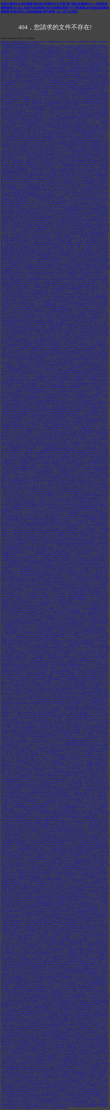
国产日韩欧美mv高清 (64, 172)
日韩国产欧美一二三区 (23, 857)
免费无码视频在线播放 (60, 508)
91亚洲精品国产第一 (65, 220)
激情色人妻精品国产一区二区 (90, 735)
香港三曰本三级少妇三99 (15, 107)
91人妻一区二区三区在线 (62, 112)
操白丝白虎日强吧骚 (87, 1047)
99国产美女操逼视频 (9, 629)
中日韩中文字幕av (14, 382)
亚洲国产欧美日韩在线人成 (80, 625)
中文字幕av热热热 (96, 324)
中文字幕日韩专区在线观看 (79, 370)
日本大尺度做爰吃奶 (75, 727)
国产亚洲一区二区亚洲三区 (20, 471)
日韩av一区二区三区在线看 (53, 357)
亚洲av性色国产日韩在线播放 (15, 539)
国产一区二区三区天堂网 (77, 761)
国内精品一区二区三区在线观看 (52, 363)
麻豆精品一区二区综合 (58, 95)
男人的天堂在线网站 (48, 183)
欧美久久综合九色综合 (58, 567)
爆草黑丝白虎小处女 (16, 251)
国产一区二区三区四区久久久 (26, 337)
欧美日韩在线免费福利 (84, 199)
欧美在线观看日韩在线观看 (75, 142)
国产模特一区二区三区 (84, 924)
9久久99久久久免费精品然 (12, 99)
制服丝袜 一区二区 (88, 120)
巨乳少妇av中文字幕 (93, 668)
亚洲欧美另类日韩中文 (76, 224)
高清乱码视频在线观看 (42, 341)
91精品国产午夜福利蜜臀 (80, 558)
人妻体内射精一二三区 (28, 144)
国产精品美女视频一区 (24, 1086)
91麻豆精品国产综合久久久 (63, 781)
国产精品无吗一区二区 (87, 941)
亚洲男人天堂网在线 (33, 131)
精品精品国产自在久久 (81, 409)
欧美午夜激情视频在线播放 (93, 209)
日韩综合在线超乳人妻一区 (98, 996)
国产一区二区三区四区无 (11, 430)
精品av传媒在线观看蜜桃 (93, 142)
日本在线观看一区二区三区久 (83, 489)
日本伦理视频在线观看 (28, 580)
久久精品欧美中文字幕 (23, 60)
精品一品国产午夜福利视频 (26, 316)
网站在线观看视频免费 (92, 181)
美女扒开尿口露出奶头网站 (65, 175)
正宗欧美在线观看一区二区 (79, 701)
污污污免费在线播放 (26, 991)
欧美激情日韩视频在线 (32, 330)
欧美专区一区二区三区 (14, 837)
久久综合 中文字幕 (63, 335)
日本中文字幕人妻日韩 (96, 257)
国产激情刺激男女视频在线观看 (44, 400)
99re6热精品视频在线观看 (83, 283)
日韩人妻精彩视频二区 (25, 123)
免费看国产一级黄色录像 (91, 385)
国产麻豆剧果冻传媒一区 (97, 965)
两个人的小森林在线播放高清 (26, 452)
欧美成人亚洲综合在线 (96, 458)
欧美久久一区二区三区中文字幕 (46, 861)
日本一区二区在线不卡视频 (67, 497)
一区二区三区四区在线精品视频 (95, 870)
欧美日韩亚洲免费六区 (54, 792)
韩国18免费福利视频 (95, 688)
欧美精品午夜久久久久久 (86, 393)
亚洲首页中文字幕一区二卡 (86, 552)
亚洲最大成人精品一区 (62, 400)
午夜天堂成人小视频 (53, 989)
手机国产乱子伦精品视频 (99, 450)
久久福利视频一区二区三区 (81, 302)
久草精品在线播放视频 (32, 188)
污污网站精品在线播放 (49, 965)
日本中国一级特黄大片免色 (97, 595)
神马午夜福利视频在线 (31, 86)
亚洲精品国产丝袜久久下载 (44, 229)
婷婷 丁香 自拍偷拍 (21, 146)
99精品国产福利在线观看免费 (43, 879)
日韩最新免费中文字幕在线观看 (55, 69)
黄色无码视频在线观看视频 (97, 419)
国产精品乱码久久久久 (86, 166)
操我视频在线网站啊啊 (59, 448)
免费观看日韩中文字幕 (66, 690)
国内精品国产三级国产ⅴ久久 (76, 246)
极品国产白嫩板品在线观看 (37, 638)
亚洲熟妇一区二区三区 (61, 917)
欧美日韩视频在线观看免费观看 (11, 1036)
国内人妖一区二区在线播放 (93, 471)
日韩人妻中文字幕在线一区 (79, 458)
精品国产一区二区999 (47, 766)
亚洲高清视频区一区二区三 (22, 590)
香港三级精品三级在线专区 (21, 58)
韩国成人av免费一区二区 (65, 344)
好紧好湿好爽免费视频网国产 (22, 814)
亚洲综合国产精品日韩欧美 (95, 84)
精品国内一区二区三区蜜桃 (94, 722)
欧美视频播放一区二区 (55, 517)
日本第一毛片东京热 (25, 647)
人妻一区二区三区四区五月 (45, 203)
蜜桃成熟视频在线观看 (48, 73)
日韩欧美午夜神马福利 (37, 237)
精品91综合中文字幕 (63, 701)
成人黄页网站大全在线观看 (47, 569)
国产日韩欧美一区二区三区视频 (27, 118)
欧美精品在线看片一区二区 (11, 809)
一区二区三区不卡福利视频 (55, 534)
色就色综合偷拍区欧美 (64, 930)
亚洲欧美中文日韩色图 (11, 532)
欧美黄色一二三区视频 (13, 688)
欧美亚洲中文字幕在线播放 (49, 354)
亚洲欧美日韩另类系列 (98, 45)
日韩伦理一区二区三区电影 (47, 1013)
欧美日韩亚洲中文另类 (43, 1063)
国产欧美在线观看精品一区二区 (82, 305)
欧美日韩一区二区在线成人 (91, 112)
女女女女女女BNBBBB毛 (74, 764)
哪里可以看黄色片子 (22, 237)
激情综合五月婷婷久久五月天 (51, 736)
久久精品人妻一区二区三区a (14, 454)
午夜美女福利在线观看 (85, 326)
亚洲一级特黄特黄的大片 (94, 545)
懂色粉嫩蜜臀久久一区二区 (9, 64)
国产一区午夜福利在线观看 (26, 632)
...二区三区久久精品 (41, 181)
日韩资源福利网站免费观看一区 (44, 902)
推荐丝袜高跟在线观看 (50, 259)
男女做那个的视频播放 (67, 62)
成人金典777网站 (38, 441)
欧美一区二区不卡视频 (53, 270)
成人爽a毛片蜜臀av (28, 1073)
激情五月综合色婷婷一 (76, 1082)
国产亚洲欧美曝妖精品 (63, 129)
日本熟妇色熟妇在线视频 (15, 664)
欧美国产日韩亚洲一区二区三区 (90, 250)
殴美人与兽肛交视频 (34, 53)
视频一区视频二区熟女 (32, 759)
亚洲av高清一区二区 (38, 1086)
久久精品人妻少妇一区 (77, 722)
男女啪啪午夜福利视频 (13, 911)
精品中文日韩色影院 (70, 94)
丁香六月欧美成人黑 (50, 930)
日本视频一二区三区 (58, 486)
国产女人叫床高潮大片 (101, 970)
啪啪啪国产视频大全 (42, 356)
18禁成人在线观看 (76, 112)
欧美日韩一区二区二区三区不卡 (25, 577)
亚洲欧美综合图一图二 (40, 81)
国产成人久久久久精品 (37, 147)
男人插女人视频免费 (66, 896)
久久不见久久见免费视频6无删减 (13, 1052)
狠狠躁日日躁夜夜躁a (64, 1032)
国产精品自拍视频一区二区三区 (48, 573)
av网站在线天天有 (72, 567)
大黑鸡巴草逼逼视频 (45, 136)
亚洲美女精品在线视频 (45, 71)
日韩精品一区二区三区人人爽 (47, 335)
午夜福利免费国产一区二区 (39, 619)
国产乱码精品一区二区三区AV (42, 1019)
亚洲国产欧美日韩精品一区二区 (32, 447)
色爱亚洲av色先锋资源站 (72, 404)
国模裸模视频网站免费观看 (14, 549)
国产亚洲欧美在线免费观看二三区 (79, 597)
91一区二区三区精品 (22, 918)
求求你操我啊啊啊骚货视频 (73, 289)
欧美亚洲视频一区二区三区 (40, 892)
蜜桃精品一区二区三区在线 (32, 1101)
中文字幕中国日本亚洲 (35, 149)
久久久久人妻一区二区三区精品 (93, 664)
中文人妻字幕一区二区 (14, 231)
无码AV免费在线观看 (88, 629)
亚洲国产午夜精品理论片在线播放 (81, 452)
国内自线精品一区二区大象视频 (56, 105)
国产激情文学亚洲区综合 (11, 623)
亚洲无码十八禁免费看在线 (70, 140)
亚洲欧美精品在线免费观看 (25, 458)
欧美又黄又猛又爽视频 (32, 645)
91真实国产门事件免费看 (17, 330)
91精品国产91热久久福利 (18, 547)
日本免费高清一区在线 (96, 240)
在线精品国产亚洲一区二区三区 (32, 318)
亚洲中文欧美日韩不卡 (93, 904)
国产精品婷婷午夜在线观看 (72, 157)
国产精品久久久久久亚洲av (47, 389)
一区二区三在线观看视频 (67, 1095)
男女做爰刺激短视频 (48, 159)
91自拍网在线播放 (78, 378)
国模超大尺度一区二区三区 (98, 742)
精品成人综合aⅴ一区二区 (77, 696)
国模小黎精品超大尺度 (83, 590)
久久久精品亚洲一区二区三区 (62, 855)
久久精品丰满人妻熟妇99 (11, 499)
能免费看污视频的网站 (14, 731)
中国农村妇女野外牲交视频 (16, 120)
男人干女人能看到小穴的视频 (57, 1104)
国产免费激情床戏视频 (49, 344)
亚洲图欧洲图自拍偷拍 (58, 385)
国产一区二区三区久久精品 (50, 829)
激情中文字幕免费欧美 (45, 495)
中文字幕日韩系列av (56, 909)
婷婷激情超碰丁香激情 (46, 519)
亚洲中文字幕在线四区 (86, 787)
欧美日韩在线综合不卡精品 (40, 292)
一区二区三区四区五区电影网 (89, 736)
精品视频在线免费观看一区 (14, 781)
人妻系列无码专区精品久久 (9, 296)
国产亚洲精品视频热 (72, 954)
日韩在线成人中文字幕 (97, 969)
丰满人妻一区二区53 (21, 744)
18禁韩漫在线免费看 (73, 435)
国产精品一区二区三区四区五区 (52, 157)
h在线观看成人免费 (19, 656)
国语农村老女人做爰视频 (25, 177)
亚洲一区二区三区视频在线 (39, 58)
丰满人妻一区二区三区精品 (53, 237)
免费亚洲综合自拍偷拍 (17, 272)
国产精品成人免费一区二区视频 (26, 768)
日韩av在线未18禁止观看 (27, 567)
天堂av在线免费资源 (63, 421)
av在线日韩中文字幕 (83, 296)
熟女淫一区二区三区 (9, 892)
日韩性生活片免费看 (86, 632)
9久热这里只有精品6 (52, 324)
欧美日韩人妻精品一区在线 (61, 251)
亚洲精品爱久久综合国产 (45, 855)
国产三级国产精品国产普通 (29, 801)
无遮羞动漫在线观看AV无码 (45, 255)
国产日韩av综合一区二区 (48, 188)
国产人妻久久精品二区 (83, 146)
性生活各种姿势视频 (73, 512)
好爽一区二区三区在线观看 (37, 324)
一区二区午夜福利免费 (88, 612)
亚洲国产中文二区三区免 (37, 75)
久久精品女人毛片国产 (61, 151)
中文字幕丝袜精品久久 (37, 790)
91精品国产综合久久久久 (11, 948)
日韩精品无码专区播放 (45, 251)
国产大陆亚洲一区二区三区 (40, 1037)
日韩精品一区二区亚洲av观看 (89, 1037)
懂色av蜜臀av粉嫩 (50, 504)
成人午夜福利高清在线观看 (65, 504)
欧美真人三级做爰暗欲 (67, 662)
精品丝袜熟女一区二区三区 (100, 172)
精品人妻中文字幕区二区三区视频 (86, 1071)
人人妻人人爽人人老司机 (97, 894)
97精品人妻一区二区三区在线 (63, 575)
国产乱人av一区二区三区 (54, 707)
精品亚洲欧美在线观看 (85, 90)
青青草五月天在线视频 (101, 62)
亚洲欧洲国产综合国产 (81, 839)
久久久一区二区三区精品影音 (89, 218)
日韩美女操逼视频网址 (71, 133)
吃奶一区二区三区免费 (86, 779)
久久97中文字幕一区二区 (82, 690)
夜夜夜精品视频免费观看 (83, 911)
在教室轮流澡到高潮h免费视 (41, 77)
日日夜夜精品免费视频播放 (40, 1006)
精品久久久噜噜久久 (96, 302)
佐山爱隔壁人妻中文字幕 (45, 452)
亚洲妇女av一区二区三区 (12, 569)
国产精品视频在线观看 (93, 147)
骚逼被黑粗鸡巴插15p (82, 996)
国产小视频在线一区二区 (94, 748)
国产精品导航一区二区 (49, 601)
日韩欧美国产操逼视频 (14, 785)
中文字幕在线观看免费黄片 (65, 309)
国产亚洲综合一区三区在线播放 (41, 1002)
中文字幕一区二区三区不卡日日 (74, 770)
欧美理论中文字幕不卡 (74, 408)
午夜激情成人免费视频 (101, 110)
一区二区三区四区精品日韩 (85, 276)
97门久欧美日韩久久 (50, 318)
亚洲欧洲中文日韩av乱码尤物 (25, 872)
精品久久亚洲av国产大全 (75, 705)
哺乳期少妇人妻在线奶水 (63, 235)
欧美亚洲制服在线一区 (85, 94)
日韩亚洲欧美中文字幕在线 (34, 690)
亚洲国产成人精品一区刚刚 (76, 710)
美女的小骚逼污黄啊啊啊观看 (16, 878)
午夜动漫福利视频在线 (99, 484)
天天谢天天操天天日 (60, 826)
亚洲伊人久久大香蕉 (9, 224)
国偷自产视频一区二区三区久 (22, 244)
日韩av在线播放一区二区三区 (73, 248)
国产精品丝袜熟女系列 (50, 690)
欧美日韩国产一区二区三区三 (54, 987)
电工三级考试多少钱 (99, 768)
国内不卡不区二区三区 (48, 538)
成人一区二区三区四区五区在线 (58, 287)
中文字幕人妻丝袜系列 (29, 417)
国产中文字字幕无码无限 (42, 95)
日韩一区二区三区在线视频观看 (82, 183)
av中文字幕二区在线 (80, 330)
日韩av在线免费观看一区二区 (84, 712)
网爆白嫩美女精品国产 (67, 324)
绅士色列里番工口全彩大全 (36, 146)
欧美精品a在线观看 (78, 86)
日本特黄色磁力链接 (7, 105)
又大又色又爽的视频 (20, 209)
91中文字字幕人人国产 (40, 814)
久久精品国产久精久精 (75, 186)
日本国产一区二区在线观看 (21, 1006)
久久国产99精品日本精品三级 (99, 294)
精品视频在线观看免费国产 (88, 383)
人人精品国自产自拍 (94, 521)
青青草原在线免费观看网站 (97, 1002)
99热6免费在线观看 (49, 283)
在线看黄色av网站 (60, 120)
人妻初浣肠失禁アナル (28, 255)
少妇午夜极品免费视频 (60, 71)
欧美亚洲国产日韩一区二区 (46, 614)
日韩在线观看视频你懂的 (90, 619)
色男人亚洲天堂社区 (30, 664)
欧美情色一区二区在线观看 (35, 749)
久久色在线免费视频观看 (75, 385)
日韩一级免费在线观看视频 (60, 1082)
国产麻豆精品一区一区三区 (24, 419)
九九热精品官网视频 (27, 1067)
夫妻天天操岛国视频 (33, 766)
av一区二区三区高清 (76, 400)
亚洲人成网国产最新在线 (74, 303)
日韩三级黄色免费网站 (82, 1004)
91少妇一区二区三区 (23, 710)
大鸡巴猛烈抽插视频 (87, 448)
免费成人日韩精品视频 (56, 673)
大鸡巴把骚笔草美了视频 (11, 517)
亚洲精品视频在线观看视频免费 (87, 88)
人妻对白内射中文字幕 (8, 147)
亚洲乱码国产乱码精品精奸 (64, 279)
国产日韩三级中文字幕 (52, 199)
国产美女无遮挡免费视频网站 (63, 978)
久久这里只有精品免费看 (69, 343)
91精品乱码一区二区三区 (25, 671)
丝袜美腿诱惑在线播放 (75, 664)
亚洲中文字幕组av (48, 207)
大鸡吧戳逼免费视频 (48, 331)
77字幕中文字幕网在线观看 (35, 311)
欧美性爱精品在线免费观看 (91, 411)
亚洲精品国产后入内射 (59, 710)
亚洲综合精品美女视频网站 (72, 75)
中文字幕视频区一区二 (74, 434)
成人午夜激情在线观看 (71, 274)
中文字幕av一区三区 (12, 909)
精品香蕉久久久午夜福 (93, 246)
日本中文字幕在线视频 (20, 55)
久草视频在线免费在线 (71, 950)
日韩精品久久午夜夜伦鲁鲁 (59, 824)
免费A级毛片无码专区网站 (17, 601)
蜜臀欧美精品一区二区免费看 (83, 525)
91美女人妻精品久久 (67, 426)
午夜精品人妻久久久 (57, 632)
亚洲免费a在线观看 (28, 1050)
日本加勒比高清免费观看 (14, 395)
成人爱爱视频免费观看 (97, 469)
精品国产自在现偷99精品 (80, 1002)
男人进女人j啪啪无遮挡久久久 (53, 348)
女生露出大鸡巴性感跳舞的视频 (87, 432)
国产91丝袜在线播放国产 (73, 733)
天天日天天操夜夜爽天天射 (55, 478)
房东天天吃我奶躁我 (31, 539)
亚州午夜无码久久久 (59, 495)
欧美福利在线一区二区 (52, 616)
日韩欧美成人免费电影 (33, 88)
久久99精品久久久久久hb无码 (78, 99)
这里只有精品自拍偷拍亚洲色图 (87, 887)
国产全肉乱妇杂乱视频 (24, 892)
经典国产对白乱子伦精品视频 (90, 463)
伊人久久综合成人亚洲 (37, 950)
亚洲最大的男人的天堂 (43, 1021)
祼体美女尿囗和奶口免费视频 (64, 125)
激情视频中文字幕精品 (67, 852)
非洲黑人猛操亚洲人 (25, 112)
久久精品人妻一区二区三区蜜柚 (45, 1015)
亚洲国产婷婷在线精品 (97, 235)
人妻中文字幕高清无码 (41, 643)
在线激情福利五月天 (92, 331)
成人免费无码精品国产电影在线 (25, 1063)
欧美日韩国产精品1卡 (82, 196)
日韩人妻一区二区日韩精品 (52, 465)
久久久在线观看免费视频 (76, 794)
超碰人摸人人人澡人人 (22, 883)
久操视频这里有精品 (31, 525)
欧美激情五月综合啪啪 (84, 272)
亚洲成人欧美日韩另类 (19, 1009)
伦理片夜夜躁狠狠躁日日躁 (42, 998)
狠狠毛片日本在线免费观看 (15, 787)
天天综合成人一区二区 (85, 343)
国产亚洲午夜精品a (21, 339)
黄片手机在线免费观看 (10, 322)
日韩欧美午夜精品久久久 (24, 287)
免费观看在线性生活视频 (39, 103)
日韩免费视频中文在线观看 (80, 64)
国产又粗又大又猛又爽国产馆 (26, 82)
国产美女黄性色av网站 (35, 79)
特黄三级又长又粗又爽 (65, 225)
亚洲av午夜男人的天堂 (94, 998)
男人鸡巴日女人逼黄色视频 (71, 863)
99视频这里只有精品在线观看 (36, 547)
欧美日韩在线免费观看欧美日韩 (27, 409)
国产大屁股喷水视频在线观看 (25, 846)
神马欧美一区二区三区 (67, 616)
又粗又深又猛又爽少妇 (86, 744)
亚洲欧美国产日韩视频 (67, 402)
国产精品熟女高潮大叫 (85, 79)
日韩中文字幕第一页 (18, 645)
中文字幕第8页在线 (57, 649)
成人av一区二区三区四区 (70, 393)
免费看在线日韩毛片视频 (21, 428)
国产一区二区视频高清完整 (54, 959)
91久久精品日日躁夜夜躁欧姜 (39, 471)
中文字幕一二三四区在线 (20, 69)
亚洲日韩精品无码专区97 (51, 480)
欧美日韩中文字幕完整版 (83, 504)
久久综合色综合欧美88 (45, 536)
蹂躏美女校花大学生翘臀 (86, 1086)
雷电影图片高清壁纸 (51, 173)
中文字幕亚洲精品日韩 (8, 803)
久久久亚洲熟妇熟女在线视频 (54, 749)
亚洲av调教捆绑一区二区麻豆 (76, 461)
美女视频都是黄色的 (66, 976)
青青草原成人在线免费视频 (80, 837)
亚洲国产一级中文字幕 (78, 281)
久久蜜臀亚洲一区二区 (70, 51)
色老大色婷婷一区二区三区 (9, 298)
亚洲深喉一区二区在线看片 (88, 530)
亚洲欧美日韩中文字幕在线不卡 (11, 748)
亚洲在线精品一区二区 (45, 995)
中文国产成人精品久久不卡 (34, 816)
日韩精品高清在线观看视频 (73, 740)
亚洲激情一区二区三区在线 (84, 670)
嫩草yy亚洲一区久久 (7, 343)
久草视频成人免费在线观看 (14, 865)
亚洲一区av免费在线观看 (68, 660)
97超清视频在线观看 (13, 920)
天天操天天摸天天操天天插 (79, 144)
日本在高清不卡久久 (70, 311)
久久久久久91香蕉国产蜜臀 (13, 1082)
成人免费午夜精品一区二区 (34, 166)
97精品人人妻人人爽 (27, 491)
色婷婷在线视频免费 (59, 136)
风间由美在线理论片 (96, 1039)
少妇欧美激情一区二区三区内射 (14, 378)
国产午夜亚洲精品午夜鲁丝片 (22, 985)
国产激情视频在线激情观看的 (14, 369)
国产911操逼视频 (33, 722)
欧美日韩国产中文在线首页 (41, 610)
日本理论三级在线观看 (92, 478)
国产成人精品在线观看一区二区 (51, 164)
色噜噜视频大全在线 (85, 437)
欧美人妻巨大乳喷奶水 (78, 188)
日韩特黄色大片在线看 (48, 88)
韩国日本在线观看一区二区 (58, 643)
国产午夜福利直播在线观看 (65, 222)
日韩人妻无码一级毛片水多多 (21, 866)
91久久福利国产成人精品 (28, 900)
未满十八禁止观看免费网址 (11, 564)
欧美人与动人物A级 (101, 101)
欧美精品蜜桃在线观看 (31, 905)
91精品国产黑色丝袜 (54, 190)
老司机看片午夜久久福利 (74, 212)
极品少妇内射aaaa (81, 831)
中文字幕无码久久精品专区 (18, 199)
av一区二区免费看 (35, 421)
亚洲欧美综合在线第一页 (33, 944)
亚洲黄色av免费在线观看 (50, 153)
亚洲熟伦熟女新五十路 (92, 528)
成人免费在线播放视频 (87, 551)
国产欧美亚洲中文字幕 (16, 606)
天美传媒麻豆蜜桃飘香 (100, 94)
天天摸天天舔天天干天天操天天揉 (68, 277)
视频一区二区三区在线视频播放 (76, 1078)
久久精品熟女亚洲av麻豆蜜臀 (93, 242)
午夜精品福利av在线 (55, 376)
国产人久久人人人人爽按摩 (9, 692)
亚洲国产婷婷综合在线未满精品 (93, 755)
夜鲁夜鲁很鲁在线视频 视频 (22, 703)
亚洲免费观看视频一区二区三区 (99, 1065)
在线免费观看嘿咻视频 (49, 305)
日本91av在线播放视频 (92, 229)
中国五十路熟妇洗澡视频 (71, 357)
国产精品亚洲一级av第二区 (81, 855)
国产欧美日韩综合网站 (82, 510)
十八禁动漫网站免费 (34, 170)
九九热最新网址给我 (73, 367)
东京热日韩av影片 (56, 774)
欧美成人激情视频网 (59, 434)
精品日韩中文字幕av (46, 865)
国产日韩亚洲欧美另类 (92, 907)
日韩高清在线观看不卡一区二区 (55, 753)
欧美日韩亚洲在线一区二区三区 (82, 1036)
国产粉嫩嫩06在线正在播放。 (89, 133)
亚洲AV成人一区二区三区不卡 (38, 744)
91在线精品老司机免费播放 (9, 720)
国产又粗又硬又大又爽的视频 (70, 101)
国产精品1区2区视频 (63, 900)
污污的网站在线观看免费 (24, 1045)
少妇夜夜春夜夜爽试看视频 (91, 69)
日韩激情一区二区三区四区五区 (33, 454)
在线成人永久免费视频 (28, 931)
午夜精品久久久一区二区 (92, 292)
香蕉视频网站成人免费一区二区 (90, 536)
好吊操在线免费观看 (29, 1089)
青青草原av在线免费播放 (58, 142)
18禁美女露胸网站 (102, 872)
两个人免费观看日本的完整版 (37, 445)
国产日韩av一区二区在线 (56, 45)
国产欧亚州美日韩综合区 (21, 285)
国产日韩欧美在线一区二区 (58, 246)
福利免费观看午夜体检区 (38, 343)
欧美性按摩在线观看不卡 (28, 469)
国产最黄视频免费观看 (21, 461)
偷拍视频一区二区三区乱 (62, 738)
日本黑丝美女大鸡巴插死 (9, 118)
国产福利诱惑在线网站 (20, 668)
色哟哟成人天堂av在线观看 (9, 227)
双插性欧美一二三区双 (8, 66)
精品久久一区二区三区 (88, 993)
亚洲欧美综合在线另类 (31, 233)
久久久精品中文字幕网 (43, 798)
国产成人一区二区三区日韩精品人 (97, 896)
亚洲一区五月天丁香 (33, 205)
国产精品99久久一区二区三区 (17, 157)
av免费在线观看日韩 (48, 562)
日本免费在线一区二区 (35, 465)
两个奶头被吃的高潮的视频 (38, 922)
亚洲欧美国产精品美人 (31, 718)
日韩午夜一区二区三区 (93, 1056)
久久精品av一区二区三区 (14, 229)
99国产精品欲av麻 (28, 142)
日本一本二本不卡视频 (39, 1108)
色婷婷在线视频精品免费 (50, 53)
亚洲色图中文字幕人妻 (8, 1002)
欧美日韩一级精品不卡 (13, 144)
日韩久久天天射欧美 (60, 532)
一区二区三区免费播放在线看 (73, 49)
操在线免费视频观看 (69, 924)
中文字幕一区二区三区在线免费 (59, 604)
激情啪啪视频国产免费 (93, 461)
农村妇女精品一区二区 (78, 857)
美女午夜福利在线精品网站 (67, 833)
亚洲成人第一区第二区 (90, 714)
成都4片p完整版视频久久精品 (18, 75)
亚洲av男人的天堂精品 (41, 671)
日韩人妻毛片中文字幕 (22, 439)
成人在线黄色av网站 (74, 491)
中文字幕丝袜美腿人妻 (8, 103)
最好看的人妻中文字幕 (87, 277)
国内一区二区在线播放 (63, 538)
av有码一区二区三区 (16, 86)
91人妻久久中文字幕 (85, 1049)
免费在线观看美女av (48, 584)
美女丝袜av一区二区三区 (98, 447)
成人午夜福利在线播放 (34, 578)
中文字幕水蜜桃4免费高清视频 (77, 77)
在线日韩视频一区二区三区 (30, 97)
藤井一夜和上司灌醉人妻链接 (53, 552)
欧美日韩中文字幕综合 (65, 801)
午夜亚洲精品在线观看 (46, 1036)
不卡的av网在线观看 (22, 116)
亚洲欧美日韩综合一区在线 (65, 474)
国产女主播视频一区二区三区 (33, 250)
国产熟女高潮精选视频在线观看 (69, 218)
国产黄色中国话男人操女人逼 (49, 62)
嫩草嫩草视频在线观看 (16, 357)
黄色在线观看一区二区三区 (70, 937)
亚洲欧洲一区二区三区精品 (79, 738)
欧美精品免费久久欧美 (10, 818)
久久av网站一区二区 (43, 82)
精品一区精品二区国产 (65, 231)
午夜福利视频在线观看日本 (85, 1009)
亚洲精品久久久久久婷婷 (64, 328)
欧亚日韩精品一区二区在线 (35, 608)
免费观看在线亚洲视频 (86, 177)
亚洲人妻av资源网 (90, 378)
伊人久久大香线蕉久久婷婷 (13, 1050)
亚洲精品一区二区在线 (10, 677)
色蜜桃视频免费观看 (90, 421)
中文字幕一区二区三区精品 (50, 852)
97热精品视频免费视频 (78, 129)
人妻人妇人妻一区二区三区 (31, 395)
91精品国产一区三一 (82, 81)
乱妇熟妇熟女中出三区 (52, 56)
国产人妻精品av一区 (62, 406)
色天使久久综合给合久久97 (29, 136)
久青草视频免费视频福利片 (19, 480)
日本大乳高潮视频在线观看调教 (37, 190)
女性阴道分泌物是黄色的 (64, 331)
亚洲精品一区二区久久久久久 (48, 526)
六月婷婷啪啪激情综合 (62, 1089)
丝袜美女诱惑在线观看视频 (35, 391)
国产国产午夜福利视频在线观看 (40, 824)
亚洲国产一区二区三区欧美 (71, 121)
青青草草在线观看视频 (37, 173)
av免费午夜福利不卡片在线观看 (11, 222)
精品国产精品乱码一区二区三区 (27, 172)
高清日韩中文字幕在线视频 (24, 443)
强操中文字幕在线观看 (58, 240)
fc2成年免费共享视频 (93, 188)
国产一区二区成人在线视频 (9, 456)
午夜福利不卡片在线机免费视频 (66, 88)
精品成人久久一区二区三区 (70, 751)
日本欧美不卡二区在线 (71, 502)
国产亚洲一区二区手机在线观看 (96, 917)
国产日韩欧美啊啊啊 (19, 51)
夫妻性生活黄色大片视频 (49, 1062)
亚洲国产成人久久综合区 (47, 564)
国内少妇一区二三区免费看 (64, 645)
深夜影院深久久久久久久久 (46, 129)
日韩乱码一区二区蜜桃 (29, 714)
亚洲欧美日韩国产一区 (8, 1013)
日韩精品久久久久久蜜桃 (36, 69)
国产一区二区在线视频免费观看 (32, 662)
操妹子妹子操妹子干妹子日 (78, 827)
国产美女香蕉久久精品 (55, 361)
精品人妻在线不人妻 (86, 653)
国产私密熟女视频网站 (82, 402)
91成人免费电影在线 (53, 1054)
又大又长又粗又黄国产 (45, 162)
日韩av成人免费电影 (47, 395)
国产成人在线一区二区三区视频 (35, 534)
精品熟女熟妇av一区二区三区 (64, 419)
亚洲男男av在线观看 (48, 170)
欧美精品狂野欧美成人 (58, 762)
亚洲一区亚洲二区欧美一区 (31, 354)
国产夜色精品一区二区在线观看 (23, 597)
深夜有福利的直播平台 (73, 82)
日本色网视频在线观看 (22, 105)
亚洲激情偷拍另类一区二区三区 (94, 49)
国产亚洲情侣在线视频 (96, 673)
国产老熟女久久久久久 (95, 335)
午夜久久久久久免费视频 (83, 519)
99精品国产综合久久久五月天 (86, 480)
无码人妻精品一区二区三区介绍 (55, 147)
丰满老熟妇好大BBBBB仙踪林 (50, 426)
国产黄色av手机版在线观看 (94, 948)
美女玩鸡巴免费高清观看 (53, 751)
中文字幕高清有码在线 (29, 71)
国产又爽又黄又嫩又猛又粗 (9, 643)
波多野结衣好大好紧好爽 (9, 671)
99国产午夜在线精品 (33, 582)
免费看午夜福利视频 (101, 153)
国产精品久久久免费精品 (89, 376)
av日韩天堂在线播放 (83, 285)
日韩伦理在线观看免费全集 (29, 952)
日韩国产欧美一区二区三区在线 (49, 214)
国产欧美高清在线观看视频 (41, 774)
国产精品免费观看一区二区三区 (20, 976)
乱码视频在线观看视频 (42, 904)
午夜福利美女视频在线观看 (43, 322)
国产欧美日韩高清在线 (95, 370)
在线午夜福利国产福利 (58, 238)
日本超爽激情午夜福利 (85, 134)
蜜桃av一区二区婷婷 (13, 727)
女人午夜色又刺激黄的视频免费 (74, 68)
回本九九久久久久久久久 (29, 263)
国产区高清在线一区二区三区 (24, 95)
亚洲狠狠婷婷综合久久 (90, 643)
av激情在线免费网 (47, 675)
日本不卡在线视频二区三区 (23, 242)
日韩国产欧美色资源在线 (68, 480)
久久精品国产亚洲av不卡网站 (84, 675)
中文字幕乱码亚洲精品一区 (91, 73)
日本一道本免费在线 (61, 97)
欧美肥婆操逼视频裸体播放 (96, 77)
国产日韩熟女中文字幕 (20, 844)
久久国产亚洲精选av (59, 593)
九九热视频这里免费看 (91, 127)
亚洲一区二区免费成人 (96, 573)
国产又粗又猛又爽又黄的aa (86, 467)
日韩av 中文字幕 (57, 946)
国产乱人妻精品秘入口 (96, 53)
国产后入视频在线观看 (31, 1049)
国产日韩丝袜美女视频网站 (11, 545)
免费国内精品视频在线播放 (67, 1009)
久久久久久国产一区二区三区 (39, 1091)
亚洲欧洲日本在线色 (25, 227)
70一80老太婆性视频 (68, 81)
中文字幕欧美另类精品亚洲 (23, 642)
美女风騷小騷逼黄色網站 (74, 69)
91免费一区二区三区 (56, 341)
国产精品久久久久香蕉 (37, 751)
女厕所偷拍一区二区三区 (94, 757)
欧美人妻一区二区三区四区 (55, 60)
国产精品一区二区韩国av (73, 699)
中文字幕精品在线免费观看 (15, 207)
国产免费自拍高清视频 (22, 343)
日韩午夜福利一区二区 (45, 593)
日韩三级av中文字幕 (95, 930)
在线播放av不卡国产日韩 (91, 307)
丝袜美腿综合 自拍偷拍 (43, 632)
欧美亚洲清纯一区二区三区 (11, 853)
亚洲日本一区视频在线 (56, 274)
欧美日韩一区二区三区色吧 (81, 549)
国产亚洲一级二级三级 (16, 701)
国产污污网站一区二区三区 (40, 764)
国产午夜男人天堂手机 (80, 47)
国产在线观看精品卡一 (60, 536)
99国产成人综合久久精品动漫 (33, 588)
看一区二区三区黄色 (86, 512)
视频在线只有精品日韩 (95, 716)
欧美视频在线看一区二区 (87, 274)
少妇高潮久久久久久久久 (24, 486)
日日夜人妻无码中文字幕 (17, 309)
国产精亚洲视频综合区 (99, 344)
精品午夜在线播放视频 (34, 157)
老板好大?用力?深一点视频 (44, 186)
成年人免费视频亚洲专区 (41, 227)
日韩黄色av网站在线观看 (18, 749)
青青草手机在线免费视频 (77, 545)
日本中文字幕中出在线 (31, 549)
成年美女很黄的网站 (62, 584)
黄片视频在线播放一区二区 (95, 814)
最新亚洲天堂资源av (33, 47)
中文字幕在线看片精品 (40, 634)
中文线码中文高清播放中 (86, 363)
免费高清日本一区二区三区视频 (66, 887)
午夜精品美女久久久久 (98, 441)
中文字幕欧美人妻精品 (20, 712)
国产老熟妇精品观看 (83, 114)
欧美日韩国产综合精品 (71, 341)
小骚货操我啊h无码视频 (96, 701)
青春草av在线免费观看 (8, 116)
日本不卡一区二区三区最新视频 (17, 348)
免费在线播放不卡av (42, 1043)
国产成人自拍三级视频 (14, 194)
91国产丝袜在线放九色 (16, 822)
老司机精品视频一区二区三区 (75, 983)
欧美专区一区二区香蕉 (32, 302)
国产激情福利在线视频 (42, 699)
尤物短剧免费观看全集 (20, 170)
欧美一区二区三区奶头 (65, 263)
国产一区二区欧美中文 (58, 610)
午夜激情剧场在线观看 (34, 218)
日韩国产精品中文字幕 (22, 383)
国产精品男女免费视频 (58, 603)
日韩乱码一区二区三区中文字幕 (32, 541)
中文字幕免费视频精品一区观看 (34, 504)
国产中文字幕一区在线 (47, 370)
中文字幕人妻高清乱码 (23, 967)
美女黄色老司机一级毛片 (25, 400)
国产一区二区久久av (70, 844)
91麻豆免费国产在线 (37, 571)
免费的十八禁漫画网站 (17, 164)
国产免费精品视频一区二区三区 (41, 857)
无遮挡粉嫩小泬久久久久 (65, 1106)
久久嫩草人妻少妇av (42, 709)
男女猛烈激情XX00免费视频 (79, 257)
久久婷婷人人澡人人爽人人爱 (48, 487)
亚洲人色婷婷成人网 (16, 233)
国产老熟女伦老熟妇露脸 (88, 346)
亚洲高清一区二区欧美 (83, 354)
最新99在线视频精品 (62, 827)
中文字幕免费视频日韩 (66, 489)
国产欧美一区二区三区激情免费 (71, 138)
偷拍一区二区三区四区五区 (65, 283)
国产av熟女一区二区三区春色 (10, 1023)
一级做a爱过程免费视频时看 (43, 198)
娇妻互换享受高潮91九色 (58, 512)
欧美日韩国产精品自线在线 (37, 668)
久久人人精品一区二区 (50, 114)
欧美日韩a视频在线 (81, 1000)
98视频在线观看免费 (95, 99)
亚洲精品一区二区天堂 (51, 489)
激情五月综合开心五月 (89, 227)
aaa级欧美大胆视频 (31, 309)
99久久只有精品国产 (72, 842)
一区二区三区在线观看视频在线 (96, 460)
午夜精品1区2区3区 (57, 811)
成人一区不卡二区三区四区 (24, 696)
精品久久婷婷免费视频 (16, 1049)
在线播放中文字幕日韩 (71, 653)
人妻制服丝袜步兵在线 (56, 671)
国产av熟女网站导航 (35, 476)
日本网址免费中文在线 (85, 1054)
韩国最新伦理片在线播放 (71, 348)
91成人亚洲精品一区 (36, 285)
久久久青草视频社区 (70, 513)
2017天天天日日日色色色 (64, 493)
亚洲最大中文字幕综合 (22, 922)
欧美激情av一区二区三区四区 (44, 1023)
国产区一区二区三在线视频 (47, 309)
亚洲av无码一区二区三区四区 (64, 1052)
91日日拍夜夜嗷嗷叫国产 (72, 1080)
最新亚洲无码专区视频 (58, 408)
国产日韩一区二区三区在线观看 (38, 94)
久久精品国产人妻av (28, 99)
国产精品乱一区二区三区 (43, 946)
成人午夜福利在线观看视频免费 (83, 220)
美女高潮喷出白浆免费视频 (43, 155)
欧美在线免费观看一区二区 (11, 68)
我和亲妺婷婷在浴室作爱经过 (33, 489)
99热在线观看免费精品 (101, 746)
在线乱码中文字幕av (37, 616)
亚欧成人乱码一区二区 (82, 324)
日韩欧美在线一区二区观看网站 (19, 220)
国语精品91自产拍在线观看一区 (20, 560)
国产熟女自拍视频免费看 (64, 183)
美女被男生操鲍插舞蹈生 (64, 651)
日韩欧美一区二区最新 (40, 517)
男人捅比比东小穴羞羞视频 (64, 525)
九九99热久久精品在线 (29, 203)
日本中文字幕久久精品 (65, 441)
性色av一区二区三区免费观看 (33, 552)
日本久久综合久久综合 (56, 1080)
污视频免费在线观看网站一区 (71, 805)
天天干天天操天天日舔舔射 (15, 489)
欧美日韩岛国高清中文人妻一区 (20, 424)
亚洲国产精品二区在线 (11, 246)
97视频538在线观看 (19, 257)
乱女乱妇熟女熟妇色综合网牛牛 (68, 530)
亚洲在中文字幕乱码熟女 (90, 677)
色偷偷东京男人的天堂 (72, 692)
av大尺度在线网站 (64, 294)
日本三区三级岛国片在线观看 (78, 406)
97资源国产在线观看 (7, 404)
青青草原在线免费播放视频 (73, 108)
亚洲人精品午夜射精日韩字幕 (93, 68)
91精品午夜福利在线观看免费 (78, 417)
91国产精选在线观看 (7, 95)
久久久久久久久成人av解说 (40, 66)
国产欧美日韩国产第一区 (76, 105)
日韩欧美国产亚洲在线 (70, 166)
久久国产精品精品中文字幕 (85, 915)
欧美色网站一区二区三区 (44, 755)
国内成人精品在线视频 (67, 829)
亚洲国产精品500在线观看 (67, 697)
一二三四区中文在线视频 (42, 1075)
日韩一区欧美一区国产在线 (52, 79)
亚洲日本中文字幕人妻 (71, 339)
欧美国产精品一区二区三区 (87, 807)
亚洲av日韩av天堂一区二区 (59, 261)
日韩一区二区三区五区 (65, 980)
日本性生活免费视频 (69, 621)
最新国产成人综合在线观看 (58, 443)
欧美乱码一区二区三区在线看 (55, 242)
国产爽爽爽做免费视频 (55, 326)
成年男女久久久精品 (56, 502)
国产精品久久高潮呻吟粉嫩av (71, 677)
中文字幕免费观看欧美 (98, 709)
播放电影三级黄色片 (90, 794)
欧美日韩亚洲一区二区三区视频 (63, 330)
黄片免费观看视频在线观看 (70, 211)
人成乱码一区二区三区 (73, 993)
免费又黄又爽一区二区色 (54, 547)
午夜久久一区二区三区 (63, 131)
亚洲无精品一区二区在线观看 (10, 398)
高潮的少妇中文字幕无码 (88, 798)
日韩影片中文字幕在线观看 (21, 212)
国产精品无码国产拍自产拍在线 (50, 138)
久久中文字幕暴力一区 (29, 495)
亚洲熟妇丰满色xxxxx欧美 (79, 562)
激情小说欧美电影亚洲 (37, 56)
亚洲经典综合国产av (11, 125)
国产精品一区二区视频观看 (32, 331)
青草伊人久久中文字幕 (52, 660)
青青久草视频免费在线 (14, 129)
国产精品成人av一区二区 (42, 298)
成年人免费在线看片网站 (35, 393)
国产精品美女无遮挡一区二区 (59, 268)
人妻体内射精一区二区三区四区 (85, 474)
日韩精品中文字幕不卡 (38, 60)
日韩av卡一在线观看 (71, 634)
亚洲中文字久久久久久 (23, 376)
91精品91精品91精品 (90, 933)
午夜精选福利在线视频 (56, 289)
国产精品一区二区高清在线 (96, 813)
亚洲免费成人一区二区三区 (52, 250)
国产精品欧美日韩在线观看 (50, 556)
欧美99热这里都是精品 (16, 552)
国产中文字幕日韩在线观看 (88, 140)
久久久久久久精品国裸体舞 (35, 656)
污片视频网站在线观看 (77, 686)
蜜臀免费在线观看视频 (101, 220)
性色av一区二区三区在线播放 (47, 172)
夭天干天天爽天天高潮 (32, 62)
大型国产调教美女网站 (91, 192)
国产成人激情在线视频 (60, 84)
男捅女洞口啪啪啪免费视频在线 (73, 372)
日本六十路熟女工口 (81, 439)
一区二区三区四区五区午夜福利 (64, 675)
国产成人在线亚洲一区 (60, 162)
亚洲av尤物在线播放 (19, 49)
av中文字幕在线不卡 (75, 73)
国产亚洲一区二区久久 (25, 818)
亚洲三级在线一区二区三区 (98, 196)
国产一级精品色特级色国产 (17, 426)
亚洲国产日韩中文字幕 (58, 798)
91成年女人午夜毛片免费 (64, 684)
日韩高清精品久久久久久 (18, 393)
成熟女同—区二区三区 (56, 356)
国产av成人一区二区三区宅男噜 (51, 205)
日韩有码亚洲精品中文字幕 (49, 302)
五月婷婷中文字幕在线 (53, 343)
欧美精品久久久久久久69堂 (16, 1039)
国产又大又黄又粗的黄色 (29, 573)
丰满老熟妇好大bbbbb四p (72, 413)
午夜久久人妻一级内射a (81, 309)
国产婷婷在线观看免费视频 (38, 361)
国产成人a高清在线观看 (58, 972)
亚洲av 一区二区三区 (85, 946)
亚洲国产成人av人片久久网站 (97, 255)
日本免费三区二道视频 (87, 237)
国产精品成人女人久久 (81, 382)
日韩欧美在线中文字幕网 (11, 181)
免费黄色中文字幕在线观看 (17, 253)
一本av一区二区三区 (24, 512)
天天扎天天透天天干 (19, 218)
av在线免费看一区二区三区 (13, 121)
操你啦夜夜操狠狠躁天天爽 (50, 939)
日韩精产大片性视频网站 (51, 588)
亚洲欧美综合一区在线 (100, 1011)
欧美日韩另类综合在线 (71, 1037)
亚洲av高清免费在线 (9, 792)
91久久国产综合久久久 (47, 1052)
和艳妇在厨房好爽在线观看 (49, 787)
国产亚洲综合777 (80, 829)
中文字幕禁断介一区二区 (28, 408)
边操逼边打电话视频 (25, 127)
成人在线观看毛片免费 (86, 110)
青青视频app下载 (88, 415)
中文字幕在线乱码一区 (42, 142)
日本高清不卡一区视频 (14, 541)
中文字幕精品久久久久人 (25, 629)
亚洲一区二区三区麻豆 (65, 595)
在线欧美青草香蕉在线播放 (53, 387)
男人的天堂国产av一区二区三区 (53, 209)
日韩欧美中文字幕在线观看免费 (17, 467)
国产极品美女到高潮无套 (28, 359)
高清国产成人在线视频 (28, 658)
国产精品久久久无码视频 (32, 822)
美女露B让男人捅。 (52, 320)
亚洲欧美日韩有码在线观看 (27, 692)
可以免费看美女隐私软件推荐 (65, 905)
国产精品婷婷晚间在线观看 (13, 344)
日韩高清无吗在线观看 (48, 398)
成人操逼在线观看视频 (87, 692)
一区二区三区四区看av (64, 194)
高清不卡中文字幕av (39, 270)
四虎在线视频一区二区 (26, 198)
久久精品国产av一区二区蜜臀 (99, 287)
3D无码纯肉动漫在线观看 (77, 151)
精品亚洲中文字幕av (68, 1004)
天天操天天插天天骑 (25, 456)
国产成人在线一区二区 (10, 943)
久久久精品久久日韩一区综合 (88, 937)
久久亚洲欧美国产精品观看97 (20, 619)
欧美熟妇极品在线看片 (37, 660)
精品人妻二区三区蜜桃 (40, 296)
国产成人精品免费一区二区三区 (63, 322)
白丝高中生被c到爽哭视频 (26, 926)
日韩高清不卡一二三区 (88, 121)
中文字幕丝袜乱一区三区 (41, 127)
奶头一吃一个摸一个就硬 (15, 315)
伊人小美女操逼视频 (99, 183)
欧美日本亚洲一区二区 (80, 575)
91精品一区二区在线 (81, 56)
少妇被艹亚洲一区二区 (94, 162)
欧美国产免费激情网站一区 (63, 395)
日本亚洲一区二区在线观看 (16, 374)
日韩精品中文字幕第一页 (86, 270)
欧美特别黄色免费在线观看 (79, 539)
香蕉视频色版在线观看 (20, 196)
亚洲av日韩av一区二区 (41, 696)
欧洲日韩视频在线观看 (19, 47)
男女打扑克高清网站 (12, 469)
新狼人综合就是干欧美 (76, 181)
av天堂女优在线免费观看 (17, 62)
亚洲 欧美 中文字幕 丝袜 (66, 350)
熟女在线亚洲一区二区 (42, 499)
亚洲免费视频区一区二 (54, 196)
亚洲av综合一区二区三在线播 (74, 356)
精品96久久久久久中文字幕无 (71, 638)
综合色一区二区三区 (44, 240)
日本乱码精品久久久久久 (91, 159)
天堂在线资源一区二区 (63, 562)
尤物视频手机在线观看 (31, 389)
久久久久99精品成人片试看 (38, 248)
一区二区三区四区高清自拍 (67, 526)
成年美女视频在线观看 (19, 980)
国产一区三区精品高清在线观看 (25, 460)
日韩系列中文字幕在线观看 (61, 731)
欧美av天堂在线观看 (33, 733)
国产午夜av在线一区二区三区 (76, 668)
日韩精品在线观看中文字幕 (14, 1101)
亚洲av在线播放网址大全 (88, 190)
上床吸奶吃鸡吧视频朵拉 (55, 679)
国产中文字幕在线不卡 (101, 473)
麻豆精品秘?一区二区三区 (67, 578)
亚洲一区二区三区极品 (47, 47)
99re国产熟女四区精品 (14, 1065)
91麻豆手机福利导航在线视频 (30, 279)
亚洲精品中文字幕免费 (82, 1039)
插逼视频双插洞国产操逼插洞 (70, 244)
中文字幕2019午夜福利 (99, 866)
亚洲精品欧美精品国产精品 (64, 409)
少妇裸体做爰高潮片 (9, 177)
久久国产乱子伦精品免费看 (58, 666)
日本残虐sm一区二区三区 (49, 759)
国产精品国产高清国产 (17, 833)
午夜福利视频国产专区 (49, 1101)
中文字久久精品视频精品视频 (21, 571)
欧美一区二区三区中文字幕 (23, 441)
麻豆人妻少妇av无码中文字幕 (72, 582)
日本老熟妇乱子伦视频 (10, 216)
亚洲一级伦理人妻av (48, 974)
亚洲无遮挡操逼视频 (37, 179)
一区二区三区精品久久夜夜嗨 (80, 655)
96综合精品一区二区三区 (39, 101)
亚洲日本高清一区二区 (8, 761)
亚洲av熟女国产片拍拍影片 (86, 51)
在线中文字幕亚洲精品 (92, 686)
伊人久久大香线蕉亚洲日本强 (45, 313)
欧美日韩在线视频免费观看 (13, 965)
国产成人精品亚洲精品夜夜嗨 (61, 64)
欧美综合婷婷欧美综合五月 (16, 640)
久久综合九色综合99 (96, 309)
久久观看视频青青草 (86, 640)
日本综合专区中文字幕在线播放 (90, 751)
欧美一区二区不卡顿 (88, 885)
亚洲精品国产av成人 (54, 456)
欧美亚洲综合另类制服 (37, 850)
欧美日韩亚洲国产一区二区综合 (43, 168)
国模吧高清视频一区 (54, 244)
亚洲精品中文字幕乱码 (99, 395)
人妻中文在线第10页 (56, 892)
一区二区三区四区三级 (87, 179)
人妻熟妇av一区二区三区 (100, 801)
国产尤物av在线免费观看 (83, 253)
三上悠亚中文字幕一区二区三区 (26, 783)
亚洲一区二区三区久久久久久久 (37, 484)
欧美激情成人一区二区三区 (35, 303)
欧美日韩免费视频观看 (59, 898)
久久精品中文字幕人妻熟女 (44, 151)
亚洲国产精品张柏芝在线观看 (45, 1011)
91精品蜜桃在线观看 (61, 1065)
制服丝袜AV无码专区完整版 (26, 238)
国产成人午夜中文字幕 (29, 335)
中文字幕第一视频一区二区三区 (26, 261)
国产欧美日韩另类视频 (49, 716)
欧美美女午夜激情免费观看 (76, 848)
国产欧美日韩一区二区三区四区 (43, 112)
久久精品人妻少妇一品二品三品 (73, 933)
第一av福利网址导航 (39, 1054)
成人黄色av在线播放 (12, 341)
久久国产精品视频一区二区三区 (13, 277)
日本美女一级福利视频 (101, 166)
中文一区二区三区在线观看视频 (91, 387)
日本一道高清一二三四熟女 (33, 207)
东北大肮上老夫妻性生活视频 (48, 969)
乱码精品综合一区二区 (32, 827)
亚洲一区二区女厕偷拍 (95, 330)
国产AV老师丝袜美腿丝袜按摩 (40, 603)
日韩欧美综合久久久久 (13, 679)
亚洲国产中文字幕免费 (66, 573)
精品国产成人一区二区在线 (48, 1106)
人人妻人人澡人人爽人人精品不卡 (94, 216)
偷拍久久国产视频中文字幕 (14, 493)
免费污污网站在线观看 (10, 630)
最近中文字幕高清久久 (80, 231)
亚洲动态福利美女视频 (62, 450)
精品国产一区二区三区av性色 (74, 803)
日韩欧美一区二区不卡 (70, 454)
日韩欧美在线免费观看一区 (92, 422)
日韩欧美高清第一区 (9, 268)
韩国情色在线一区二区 (58, 463)
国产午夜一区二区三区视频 (73, 307)
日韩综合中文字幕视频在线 (85, 944)
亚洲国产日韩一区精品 (16, 584)
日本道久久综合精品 (76, 835)
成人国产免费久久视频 (27, 907)
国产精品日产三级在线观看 (89, 55)
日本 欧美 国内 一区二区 (97, 409)
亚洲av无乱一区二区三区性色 (22, 185)
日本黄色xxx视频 (74, 185)
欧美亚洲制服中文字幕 (92, 696)
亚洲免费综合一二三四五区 (67, 114)
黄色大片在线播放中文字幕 (17, 753)
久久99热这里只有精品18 (72, 517)
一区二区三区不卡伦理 (85, 775)
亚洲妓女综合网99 (53, 627)
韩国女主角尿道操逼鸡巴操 (55, 415)
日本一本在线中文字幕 (58, 316)
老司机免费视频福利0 (32, 175)
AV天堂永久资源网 (9, 60)
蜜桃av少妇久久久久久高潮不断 (48, 263)
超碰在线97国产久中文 (11, 1088)
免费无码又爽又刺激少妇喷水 (54, 950)
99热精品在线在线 (69, 831)
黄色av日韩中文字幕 (74, 629)
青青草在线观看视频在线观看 (31, 562)
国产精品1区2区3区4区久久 (70, 190)
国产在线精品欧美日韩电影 (20, 56)
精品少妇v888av (61, 800)
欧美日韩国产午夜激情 (72, 632)
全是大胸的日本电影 (46, 917)
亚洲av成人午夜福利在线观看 (86, 164)
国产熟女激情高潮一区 (101, 341)
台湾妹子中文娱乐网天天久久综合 (47, 580)
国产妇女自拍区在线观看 (56, 634)
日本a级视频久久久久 (50, 473)
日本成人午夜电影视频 (57, 1091)
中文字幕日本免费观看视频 (27, 186)
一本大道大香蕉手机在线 (21, 387)
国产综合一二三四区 (68, 196)
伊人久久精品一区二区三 (61, 229)
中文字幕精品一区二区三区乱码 (37, 681)
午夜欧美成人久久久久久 (75, 755)
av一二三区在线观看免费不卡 (79, 92)
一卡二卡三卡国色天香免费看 (36, 110)
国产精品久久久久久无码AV (28, 686)
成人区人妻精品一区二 (89, 733)
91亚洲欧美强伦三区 (101, 792)
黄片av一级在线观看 (86, 348)
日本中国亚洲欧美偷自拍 (75, 443)
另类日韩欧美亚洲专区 (46, 549)
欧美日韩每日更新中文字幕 (92, 443)
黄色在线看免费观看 (34, 675)
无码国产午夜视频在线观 (15, 250)
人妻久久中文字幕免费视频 (33, 107)
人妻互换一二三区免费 (96, 168)
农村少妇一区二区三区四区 (36, 199)
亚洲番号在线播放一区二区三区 (96, 131)
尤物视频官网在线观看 (99, 279)
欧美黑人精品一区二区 (98, 203)
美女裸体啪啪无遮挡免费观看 (75, 972)
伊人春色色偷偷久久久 (93, 281)
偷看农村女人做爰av (44, 1082)
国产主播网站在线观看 (34, 829)
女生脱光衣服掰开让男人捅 (89, 985)
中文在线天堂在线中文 (88, 97)
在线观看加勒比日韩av (23, 761)
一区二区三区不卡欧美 (13, 183)
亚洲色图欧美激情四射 (90, 926)
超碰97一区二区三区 (9, 458)
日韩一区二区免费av (41, 1073)
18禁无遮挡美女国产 (66, 320)
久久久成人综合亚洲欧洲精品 (92, 727)
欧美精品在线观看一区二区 (93, 508)
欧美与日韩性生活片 (37, 372)
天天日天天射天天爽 (92, 151)
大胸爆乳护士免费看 (75, 298)
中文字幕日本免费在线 (10, 634)
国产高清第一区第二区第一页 (76, 532)
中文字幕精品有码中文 (49, 421)
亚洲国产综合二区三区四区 (75, 1045)
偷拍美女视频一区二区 (41, 367)
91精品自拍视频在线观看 (20, 415)
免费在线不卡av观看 (76, 268)
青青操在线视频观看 (47, 870)
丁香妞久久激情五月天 (11, 907)
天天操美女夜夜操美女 (23, 66)
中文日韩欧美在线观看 (93, 826)
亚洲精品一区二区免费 (23, 1002)
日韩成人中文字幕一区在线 (70, 205)
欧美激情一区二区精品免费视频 (19, 248)
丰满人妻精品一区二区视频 (70, 1041)
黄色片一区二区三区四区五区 (58, 66)
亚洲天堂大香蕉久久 (40, 326)
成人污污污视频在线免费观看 (54, 108)
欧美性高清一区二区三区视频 (89, 935)
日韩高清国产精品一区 (20, 350)
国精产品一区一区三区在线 (44, 482)
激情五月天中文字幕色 (97, 772)
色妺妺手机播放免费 (72, 1006)
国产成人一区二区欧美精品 (58, 705)
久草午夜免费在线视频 (67, 56)
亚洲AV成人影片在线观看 (48, 175)
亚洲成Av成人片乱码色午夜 (68, 259)
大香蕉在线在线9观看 (88, 244)
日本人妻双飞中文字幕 (32, 264)
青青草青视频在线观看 (59, 411)
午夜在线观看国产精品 (58, 746)
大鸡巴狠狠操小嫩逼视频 (30, 380)
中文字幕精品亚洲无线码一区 (45, 688)
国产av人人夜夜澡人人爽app (91, 108)
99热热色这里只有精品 (78, 131)
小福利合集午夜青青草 (50, 149)
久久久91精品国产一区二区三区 (89, 634)
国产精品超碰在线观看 (22, 1091)
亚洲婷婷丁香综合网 (78, 879)
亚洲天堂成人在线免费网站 (67, 957)
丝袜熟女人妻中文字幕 (29, 240)
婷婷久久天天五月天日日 (57, 720)
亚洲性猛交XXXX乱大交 (36, 844)
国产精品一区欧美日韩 (31, 694)
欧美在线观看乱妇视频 (11, 1015)
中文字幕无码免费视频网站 (21, 1041)
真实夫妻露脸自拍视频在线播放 (49, 961)
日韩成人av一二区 (19, 473)
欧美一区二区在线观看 (75, 216)
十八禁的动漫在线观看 (17, 859)
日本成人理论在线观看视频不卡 (17, 543)
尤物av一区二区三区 (26, 84)
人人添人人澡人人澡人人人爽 (27, 554)
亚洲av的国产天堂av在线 (12, 255)
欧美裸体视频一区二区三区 (62, 879)
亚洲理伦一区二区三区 (46, 738)
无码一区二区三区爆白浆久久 (52, 121)
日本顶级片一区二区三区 (38, 105)
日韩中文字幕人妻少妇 (19, 303)
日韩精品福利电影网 (89, 186)
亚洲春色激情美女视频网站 (97, 1015)
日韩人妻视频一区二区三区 (90, 491)
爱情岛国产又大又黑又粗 (60, 761)
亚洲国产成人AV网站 (36, 116)
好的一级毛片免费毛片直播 (55, 1047)
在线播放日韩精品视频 (90, 303)
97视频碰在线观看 (61, 554)
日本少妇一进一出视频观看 (34, 259)
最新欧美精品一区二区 (38, 876)
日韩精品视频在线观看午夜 (37, 196)
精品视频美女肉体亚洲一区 (46, 554)
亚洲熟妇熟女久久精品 (32, 538)
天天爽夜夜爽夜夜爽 (50, 447)
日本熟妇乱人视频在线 (50, 285)
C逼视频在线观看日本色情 (78, 813)
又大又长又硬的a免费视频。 (58, 597)
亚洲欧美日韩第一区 (86, 357)
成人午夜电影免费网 (51, 850)
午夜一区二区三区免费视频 (57, 58)
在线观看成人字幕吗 (83, 45)
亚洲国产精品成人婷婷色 (28, 1088)
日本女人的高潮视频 (75, 1075)
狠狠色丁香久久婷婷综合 (24, 281)
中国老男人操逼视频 (62, 73)
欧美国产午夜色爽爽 (21, 478)
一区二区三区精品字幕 (74, 495)
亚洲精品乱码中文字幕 (35, 712)
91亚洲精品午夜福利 (30, 811)
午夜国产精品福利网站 (8, 173)
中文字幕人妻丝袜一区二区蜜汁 (31, 183)
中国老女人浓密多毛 (40, 140)
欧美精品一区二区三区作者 (96, 1019)
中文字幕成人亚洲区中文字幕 (70, 55)
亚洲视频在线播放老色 (46, 813)
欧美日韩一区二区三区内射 (53, 571)
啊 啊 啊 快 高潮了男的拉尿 (96, 861)
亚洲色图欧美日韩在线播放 (35, 108)
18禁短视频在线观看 (16, 331)
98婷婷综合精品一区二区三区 (24, 625)
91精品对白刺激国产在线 (61, 92)
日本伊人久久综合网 (85, 892)
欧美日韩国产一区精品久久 (21, 521)
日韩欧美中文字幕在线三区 (62, 558)
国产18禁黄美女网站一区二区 (66, 1013)
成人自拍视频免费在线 (91, 95)
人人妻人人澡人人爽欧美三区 (53, 116)
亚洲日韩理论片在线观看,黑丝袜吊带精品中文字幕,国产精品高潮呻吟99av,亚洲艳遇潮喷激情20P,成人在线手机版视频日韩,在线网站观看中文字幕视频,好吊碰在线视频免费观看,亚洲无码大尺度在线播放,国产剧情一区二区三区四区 (55, 7)
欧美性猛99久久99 (75, 619)
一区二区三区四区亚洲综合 (73, 60)
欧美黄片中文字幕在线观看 (91, 577)
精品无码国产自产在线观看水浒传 (47, 658)
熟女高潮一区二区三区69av (17, 556)
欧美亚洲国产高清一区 (97, 318)
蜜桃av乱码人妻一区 (9, 151)
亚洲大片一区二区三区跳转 (67, 153)
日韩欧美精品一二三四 (22, 361)
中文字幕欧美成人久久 (35, 55)
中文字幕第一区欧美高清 (100, 396)
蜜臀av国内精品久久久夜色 (16, 88)
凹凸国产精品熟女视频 (100, 844)
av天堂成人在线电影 (62, 159)
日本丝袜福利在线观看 (56, 227)
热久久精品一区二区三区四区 (57, 985)
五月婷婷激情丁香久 (65, 487)
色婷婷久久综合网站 (62, 564)
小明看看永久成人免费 (48, 131)
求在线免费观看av (85, 709)
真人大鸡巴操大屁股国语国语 (89, 369)
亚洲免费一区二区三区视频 (68, 90)
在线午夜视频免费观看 (62, 380)
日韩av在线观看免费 (66, 1058)
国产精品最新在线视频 (34, 684)
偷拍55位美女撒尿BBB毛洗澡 (90, 136)
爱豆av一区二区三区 (84, 513)
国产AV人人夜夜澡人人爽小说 (32, 837)
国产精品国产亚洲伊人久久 (86, 173)
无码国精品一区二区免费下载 (22, 774)
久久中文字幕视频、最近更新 (95, 857)
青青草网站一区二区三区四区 (12, 354)
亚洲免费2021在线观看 (14, 621)
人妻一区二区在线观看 (14, 513)
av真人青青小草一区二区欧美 (45, 359)
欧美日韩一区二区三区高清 (48, 718)
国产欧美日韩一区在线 (61, 835)
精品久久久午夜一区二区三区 (59, 430)
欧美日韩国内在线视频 (14, 417)
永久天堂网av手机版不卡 (88, 872)
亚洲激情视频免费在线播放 (51, 476)
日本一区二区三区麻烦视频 (43, 448)
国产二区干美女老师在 (59, 155)
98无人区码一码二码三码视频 (67, 591)
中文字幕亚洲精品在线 (35, 114)
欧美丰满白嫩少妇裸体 (27, 181)
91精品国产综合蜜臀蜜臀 (17, 134)
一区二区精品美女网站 (40, 456)
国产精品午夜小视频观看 (69, 270)
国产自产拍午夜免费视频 (76, 508)
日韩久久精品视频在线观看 (69, 961)
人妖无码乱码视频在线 (57, 931)
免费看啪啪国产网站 (63, 694)
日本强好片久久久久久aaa (14, 142)
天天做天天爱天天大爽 (28, 688)
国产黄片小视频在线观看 (11, 81)
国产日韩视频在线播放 (93, 71)
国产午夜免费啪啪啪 (65, 302)
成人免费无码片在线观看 (88, 679)
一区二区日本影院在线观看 (16, 807)
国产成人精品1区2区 (24, 528)
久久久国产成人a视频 (64, 188)
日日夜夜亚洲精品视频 (13, 192)
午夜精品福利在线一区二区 (85, 497)
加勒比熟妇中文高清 (98, 199)
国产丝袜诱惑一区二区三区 (21, 970)
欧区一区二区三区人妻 (67, 859)
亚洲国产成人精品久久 (82, 125)
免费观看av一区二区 (90, 586)
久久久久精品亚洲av (38, 885)
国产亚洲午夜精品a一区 (65, 447)
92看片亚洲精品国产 (89, 543)
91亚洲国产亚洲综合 (68, 590)
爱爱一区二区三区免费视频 (21, 101)
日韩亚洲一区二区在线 (60, 926)
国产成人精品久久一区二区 (46, 1065)
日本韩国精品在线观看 (70, 970)
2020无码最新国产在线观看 (20, 402)
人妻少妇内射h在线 (21, 445)
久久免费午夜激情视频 (14, 71)
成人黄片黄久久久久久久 (83, 175)
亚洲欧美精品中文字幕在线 (60, 528)
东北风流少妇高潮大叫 (101, 670)
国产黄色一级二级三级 (78, 251)
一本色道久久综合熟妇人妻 (29, 300)
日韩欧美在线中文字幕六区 (21, 320)
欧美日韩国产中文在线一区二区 (64, 519)
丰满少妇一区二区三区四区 (46, 948)
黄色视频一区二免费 (7, 642)
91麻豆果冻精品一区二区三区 (72, 361)
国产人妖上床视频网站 (66, 785)
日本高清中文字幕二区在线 (52, 1099)
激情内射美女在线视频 (97, 264)
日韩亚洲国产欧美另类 (17, 500)
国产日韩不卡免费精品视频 (67, 272)
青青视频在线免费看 (48, 617)
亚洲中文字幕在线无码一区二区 (80, 1043)
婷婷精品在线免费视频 (93, 983)
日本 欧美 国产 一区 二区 (88, 523)
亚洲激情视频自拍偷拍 (46, 450)
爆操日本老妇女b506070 (34, 636)
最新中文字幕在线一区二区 (70, 250)
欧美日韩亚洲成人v (98, 272)
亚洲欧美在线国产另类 (78, 460)
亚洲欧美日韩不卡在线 (26, 140)
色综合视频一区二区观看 (33, 363)
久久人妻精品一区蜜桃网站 (97, 439)
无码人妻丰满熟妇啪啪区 (31, 214)
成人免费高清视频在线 (70, 816)
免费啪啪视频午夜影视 (40, 244)
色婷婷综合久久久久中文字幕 (17, 697)
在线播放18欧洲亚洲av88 (27, 623)
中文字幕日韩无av (70, 45)
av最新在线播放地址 (9, 1086)
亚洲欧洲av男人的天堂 (23, 803)
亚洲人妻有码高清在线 (77, 229)
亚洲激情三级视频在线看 (99, 354)
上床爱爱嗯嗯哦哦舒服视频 (78, 1073)
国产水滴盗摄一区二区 (87, 939)
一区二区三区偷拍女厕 (91, 105)
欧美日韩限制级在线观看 (54, 863)
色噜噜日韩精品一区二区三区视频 (27, 365)
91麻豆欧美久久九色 (44, 417)
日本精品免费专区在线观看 (55, 133)
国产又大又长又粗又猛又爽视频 (83, 473)
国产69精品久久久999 (14, 97)
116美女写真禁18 (78, 723)
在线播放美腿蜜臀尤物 (74, 543)
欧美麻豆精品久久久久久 (18, 813)
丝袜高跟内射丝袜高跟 (29, 129)
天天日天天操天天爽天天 (33, 1039)
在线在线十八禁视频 (39, 242)
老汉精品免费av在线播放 (30, 969)
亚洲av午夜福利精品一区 (48, 194)
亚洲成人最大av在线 (73, 985)
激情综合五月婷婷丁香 (92, 720)
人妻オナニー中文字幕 (91, 723)
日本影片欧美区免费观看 (71, 515)
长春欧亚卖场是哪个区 (24, 770)
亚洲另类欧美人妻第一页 (95, 532)
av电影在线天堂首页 (57, 404)
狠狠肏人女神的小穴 (14, 92)
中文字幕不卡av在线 (19, 896)
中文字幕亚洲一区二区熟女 (68, 608)
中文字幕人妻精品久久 (45, 740)
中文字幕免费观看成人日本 (24, 367)
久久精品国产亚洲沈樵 (13, 263)
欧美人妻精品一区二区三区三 (54, 179)
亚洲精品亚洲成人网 (45, 539)
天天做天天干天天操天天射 (68, 467)
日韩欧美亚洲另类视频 (79, 956)
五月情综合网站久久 (88, 699)
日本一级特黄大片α (27, 155)
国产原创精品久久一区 (60, 907)
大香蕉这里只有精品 (76, 1093)
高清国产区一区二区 (21, 476)
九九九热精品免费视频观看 (45, 1017)
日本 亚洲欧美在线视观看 (40, 590)
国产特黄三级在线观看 (42, 268)
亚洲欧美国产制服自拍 (93, 251)
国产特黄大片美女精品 (98, 359)
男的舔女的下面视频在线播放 (69, 214)
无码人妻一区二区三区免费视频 (78, 374)
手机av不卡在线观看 (28, 328)
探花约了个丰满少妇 (87, 367)
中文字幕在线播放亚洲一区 (24, 307)
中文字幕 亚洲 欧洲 (33, 370)
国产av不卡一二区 (8, 476)
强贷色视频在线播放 (12, 1069)
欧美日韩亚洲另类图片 (41, 720)
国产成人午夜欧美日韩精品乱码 (74, 478)
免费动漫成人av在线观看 (77, 1063)
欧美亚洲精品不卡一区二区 (30, 558)
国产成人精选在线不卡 (76, 127)
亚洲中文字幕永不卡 (45, 606)
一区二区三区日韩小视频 (83, 616)
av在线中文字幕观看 (78, 683)
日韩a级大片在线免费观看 (67, 354)
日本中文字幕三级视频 (74, 818)
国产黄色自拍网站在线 (48, 264)
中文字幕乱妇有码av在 (56, 653)
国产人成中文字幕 (51, 391)
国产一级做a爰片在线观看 (35, 805)
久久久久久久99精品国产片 (90, 805)
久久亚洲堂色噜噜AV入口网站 (52, 369)
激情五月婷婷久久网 (68, 500)
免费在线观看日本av (95, 328)
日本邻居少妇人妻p (28, 229)
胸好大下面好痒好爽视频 (93, 593)
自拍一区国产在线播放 (93, 313)
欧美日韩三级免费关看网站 (97, 374)
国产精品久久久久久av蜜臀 (23, 610)
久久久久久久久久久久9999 (76, 820)
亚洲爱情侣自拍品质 (22, 289)
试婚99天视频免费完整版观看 (38, 274)
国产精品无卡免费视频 (32, 120)
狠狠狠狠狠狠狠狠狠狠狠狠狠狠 (84, 225)
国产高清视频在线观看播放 (13, 835)
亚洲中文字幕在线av (72, 201)
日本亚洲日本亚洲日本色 (39, 842)
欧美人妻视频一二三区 (91, 248)
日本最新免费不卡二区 (63, 974)
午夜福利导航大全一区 (99, 476)
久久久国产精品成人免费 (14, 1032)
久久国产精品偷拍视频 (55, 296)
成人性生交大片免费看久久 (16, 166)
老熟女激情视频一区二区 (50, 218)
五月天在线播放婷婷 (19, 484)
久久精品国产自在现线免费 (22, 77)
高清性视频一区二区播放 (76, 952)
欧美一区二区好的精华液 (67, 149)
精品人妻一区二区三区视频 (41, 281)
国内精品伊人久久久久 (26, 298)
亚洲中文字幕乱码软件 (85, 103)
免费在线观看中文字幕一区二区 (76, 998)
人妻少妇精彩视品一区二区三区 (93, 753)
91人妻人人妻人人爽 (86, 201)
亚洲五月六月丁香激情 (43, 993)
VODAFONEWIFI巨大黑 (78, 604)
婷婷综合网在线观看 (53, 445)
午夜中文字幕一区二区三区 (13, 591)
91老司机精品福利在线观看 (87, 816)
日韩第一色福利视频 (56, 918)
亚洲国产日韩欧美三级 (16, 694)
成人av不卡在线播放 (42, 931)
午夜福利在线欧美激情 (13, 482)
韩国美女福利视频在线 (23, 666)
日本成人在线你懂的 (76, 430)
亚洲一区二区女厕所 (60, 623)
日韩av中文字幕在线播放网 (18, 53)
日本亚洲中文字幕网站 (52, 1071)
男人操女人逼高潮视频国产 (82, 203)
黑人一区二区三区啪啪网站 (29, 595)
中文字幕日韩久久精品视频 (94, 710)
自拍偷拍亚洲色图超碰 (28, 727)
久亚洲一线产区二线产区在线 (22, 772)
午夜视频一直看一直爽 (32, 134)
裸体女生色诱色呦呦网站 (79, 694)
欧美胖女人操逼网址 (78, 331)
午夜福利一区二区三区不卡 (23, 270)
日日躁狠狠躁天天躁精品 (54, 51)
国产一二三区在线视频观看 (94, 881)
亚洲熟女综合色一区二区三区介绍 (93, 138)
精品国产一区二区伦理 (64, 718)
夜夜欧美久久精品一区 (81, 207)
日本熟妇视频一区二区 (32, 723)
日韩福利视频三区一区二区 (66, 1039)
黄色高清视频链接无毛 (29, 913)
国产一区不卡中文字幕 (31, 276)
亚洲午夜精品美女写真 (11, 961)
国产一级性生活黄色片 (56, 1008)
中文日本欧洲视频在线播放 (40, 376)
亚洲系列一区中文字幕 (27, 499)
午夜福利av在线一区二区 (90, 361)
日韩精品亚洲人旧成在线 (47, 525)
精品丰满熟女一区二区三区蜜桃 (47, 686)
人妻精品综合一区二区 (25, 216)
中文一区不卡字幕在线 (41, 307)
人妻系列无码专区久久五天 (27, 1078)
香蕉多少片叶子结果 (95, 92)
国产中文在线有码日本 (19, 131)
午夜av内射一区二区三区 (69, 79)
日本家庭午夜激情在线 (76, 865)
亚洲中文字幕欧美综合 (20, 1000)
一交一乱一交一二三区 (26, 720)
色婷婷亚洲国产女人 (96, 315)
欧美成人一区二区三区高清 (42, 779)
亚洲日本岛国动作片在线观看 (64, 207)
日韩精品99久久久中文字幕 (9, 474)
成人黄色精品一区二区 (50, 1009)
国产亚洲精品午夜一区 (81, 398)
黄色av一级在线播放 (94, 1097)
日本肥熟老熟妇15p (54, 101)
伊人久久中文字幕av (63, 1056)
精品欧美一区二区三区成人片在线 (78, 240)
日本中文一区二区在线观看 (59, 586)
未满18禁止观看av (89, 66)
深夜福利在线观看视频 (56, 307)
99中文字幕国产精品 (28, 222)
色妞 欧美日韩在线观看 (37, 220)
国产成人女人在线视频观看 (19, 149)
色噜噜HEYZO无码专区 (42, 460)
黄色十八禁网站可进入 (89, 800)
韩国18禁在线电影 (40, 679)
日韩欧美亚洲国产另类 (32, 164)
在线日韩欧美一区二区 (35, 467)
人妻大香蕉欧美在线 (30, 593)
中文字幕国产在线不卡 (38, 976)
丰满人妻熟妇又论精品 (8, 289)
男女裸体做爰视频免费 (70, 807)
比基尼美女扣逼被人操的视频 (44, 458)
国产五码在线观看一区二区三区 (41, 411)
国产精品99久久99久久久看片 (25, 551)
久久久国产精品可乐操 (63, 313)
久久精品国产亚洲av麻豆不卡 (78, 1065)
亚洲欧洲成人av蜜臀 (77, 192)
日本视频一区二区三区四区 (33, 160)
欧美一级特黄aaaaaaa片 (40, 432)
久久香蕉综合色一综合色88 (13, 655)
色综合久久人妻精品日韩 (66, 53)
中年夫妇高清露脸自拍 (92, 564)
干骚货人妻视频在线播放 (58, 77)
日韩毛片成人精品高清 (58, 352)
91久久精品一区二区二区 (30, 450)
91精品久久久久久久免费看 (53, 454)
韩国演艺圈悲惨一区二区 (32, 935)
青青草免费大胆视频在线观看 (81, 359)
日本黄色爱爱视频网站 (70, 866)
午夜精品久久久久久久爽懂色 (61, 768)
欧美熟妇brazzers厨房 (84, 484)
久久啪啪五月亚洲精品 (78, 123)
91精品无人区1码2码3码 (13, 305)
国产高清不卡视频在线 (17, 497)
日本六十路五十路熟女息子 (75, 95)
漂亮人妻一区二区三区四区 (32, 90)
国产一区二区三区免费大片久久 (19, 751)
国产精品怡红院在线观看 (25, 224)
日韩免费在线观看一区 (79, 766)
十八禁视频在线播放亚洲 (62, 469)
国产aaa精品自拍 (83, 608)
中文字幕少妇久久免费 (95, 47)
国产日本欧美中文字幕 (75, 606)
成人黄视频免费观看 (81, 53)
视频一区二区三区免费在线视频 (77, 521)
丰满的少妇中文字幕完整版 (42, 224)
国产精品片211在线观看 (98, 995)
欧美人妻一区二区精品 (52, 885)
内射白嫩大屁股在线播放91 (28, 532)
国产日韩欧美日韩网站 (87, 725)
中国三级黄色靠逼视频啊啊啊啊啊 (27, 1013)
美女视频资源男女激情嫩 (74, 1102)
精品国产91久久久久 (54, 140)
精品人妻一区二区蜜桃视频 (17, 110)
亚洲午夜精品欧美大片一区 (54, 75)
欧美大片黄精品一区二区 (98, 125)
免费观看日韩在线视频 (55, 103)
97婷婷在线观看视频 (60, 374)
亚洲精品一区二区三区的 (60, 185)
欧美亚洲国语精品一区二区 (20, 510)
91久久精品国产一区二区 (49, 822)
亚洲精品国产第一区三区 (32, 565)
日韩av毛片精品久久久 (13, 300)
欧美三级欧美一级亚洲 (60, 865)
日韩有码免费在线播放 (91, 909)
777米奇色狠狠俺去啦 (17, 160)
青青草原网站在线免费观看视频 (29, 396)
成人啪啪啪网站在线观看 (49, 565)
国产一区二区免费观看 (27, 422)
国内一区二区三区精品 (79, 982)
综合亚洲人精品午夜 (30, 649)
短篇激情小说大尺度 (68, 1000)
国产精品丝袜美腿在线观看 (67, 285)
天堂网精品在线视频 (63, 569)
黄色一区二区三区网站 (60, 714)
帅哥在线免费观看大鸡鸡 (18, 608)
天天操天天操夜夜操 (70, 116)
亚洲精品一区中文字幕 (49, 670)
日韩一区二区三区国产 (78, 333)
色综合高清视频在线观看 (30, 1076)
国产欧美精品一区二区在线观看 (97, 642)
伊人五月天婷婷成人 (64, 837)
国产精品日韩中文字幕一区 (83, 636)
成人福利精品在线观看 (84, 116)
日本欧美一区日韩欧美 (75, 577)
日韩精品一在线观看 (97, 855)
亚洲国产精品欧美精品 (20, 604)
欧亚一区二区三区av (33, 980)
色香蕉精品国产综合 (84, 454)
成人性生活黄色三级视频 (49, 396)
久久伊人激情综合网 (19, 582)
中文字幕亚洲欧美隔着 (87, 876)
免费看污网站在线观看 (28, 192)
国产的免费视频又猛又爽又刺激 (32, 621)
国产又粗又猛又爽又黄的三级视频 (46, 422)
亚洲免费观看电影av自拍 (72, 1047)
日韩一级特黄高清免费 (49, 1026)
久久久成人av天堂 (74, 97)
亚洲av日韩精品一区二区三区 (41, 528)
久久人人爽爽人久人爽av (90, 60)
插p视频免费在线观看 (101, 225)
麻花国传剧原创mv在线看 (55, 177)
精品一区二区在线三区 (47, 97)
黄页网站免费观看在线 (31, 519)
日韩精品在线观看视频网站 (93, 160)
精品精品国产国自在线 (92, 261)
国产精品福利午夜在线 (24, 792)
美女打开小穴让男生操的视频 (65, 617)
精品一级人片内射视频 (64, 86)
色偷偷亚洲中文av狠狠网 (94, 762)
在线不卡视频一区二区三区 (77, 84)
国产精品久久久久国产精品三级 (48, 506)
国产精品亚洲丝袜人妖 (45, 532)
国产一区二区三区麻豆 (60, 216)
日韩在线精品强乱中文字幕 (89, 82)
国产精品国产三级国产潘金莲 (28, 526)
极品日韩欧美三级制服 (73, 316)
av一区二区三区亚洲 (80, 601)
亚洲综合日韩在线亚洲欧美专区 (32, 121)
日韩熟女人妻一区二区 (60, 952)
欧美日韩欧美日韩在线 (43, 238)
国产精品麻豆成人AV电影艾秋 (58, 127)
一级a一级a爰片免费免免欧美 (90, 238)
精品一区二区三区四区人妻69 (78, 255)
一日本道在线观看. (100, 177)
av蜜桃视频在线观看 (62, 170)
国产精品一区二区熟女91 (46, 374)
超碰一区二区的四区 (86, 991)
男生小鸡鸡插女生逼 (40, 266)
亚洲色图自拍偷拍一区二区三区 (73, 909)
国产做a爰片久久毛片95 (42, 99)
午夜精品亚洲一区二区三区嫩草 (14, 525)
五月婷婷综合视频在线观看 (49, 523)
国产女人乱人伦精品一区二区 (58, 696)
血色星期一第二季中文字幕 (16, 1056)
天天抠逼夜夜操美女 (60, 629)
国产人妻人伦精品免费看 (35, 1099)
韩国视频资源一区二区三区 (27, 64)
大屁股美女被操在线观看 (98, 874)
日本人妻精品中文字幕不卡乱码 (45, 222)
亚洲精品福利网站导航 (100, 103)
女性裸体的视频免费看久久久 (45, 630)
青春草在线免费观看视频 (83, 396)
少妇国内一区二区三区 (97, 300)
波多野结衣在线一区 (30, 315)
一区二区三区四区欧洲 (97, 655)
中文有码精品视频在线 (10, 186)
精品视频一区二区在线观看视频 (11, 203)
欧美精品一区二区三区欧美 (57, 983)
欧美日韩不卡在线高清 (39, 560)
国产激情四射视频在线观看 (31, 194)
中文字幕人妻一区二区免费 (21, 705)
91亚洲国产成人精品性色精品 (79, 1050)
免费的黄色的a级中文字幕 (58, 1067)
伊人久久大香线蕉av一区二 (9, 647)
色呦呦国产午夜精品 (15, 240)
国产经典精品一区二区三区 (17, 108)
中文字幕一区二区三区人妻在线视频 (20, 432)
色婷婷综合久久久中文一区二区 (84, 222)
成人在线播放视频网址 (40, 1045)
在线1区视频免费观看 (64, 809)
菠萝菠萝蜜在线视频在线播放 (99, 64)
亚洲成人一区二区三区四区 (67, 580)
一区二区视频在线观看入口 (71, 369)
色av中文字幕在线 (99, 348)
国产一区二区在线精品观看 (99, 597)
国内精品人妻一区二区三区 (27, 630)
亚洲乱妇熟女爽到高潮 (37, 402)
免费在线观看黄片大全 (86, 515)
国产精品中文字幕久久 (20, 79)
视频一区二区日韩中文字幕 (84, 62)
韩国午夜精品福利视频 (90, 891)
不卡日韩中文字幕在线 (16, 716)
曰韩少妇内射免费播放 (11, 1093)
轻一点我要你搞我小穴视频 (61, 123)
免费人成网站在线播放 (75, 926)
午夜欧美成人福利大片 (57, 346)
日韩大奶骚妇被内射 (21, 722)
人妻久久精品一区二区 (34, 670)
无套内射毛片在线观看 (89, 298)
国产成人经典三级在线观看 (25, 268)
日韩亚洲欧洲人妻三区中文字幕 (44, 419)
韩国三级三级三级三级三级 (46, 651)
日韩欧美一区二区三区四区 (74, 242)
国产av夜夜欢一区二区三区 (20, 660)
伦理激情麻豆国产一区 (45, 92)
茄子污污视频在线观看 (67, 742)
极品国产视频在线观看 (62, 813)
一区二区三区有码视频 (20, 957)
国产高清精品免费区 (13, 709)
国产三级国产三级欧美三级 (19, 736)
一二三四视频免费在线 (56, 94)
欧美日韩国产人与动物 (69, 792)
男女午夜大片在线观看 (8, 261)
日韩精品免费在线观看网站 (59, 1034)
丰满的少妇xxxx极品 (91, 770)
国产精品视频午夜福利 (82, 852)
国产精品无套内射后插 (52, 1084)
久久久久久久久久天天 (23, 103)
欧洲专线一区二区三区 (79, 487)
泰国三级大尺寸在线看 (29, 231)
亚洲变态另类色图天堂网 (50, 107)
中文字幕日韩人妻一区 (70, 946)
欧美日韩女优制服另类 (22, 1102)
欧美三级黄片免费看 (80, 716)
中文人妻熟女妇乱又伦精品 (39, 515)
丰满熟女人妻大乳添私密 (98, 81)
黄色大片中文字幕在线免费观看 (56, 543)
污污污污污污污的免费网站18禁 (16, 391)
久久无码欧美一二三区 (45, 731)
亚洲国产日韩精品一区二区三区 (55, 303)
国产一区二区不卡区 (101, 885)
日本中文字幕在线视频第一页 (48, 1076)
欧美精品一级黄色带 (89, 1075)
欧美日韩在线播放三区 (38, 320)
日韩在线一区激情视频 (92, 86)
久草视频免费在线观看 (27, 246)
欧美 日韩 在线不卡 (44, 1028)
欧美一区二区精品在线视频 (22, 463)
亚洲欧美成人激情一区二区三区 (26, 740)
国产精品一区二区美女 (95, 231)
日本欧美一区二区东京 (38, 133)
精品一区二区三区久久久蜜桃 (30, 382)
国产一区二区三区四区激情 (63, 168)
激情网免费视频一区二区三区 (68, 107)
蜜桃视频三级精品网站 (87, 950)
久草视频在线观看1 (44, 811)
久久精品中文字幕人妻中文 (14, 956)
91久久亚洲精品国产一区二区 (60, 281)
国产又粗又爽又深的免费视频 (48, 640)
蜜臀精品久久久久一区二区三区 (41, 761)
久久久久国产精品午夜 (89, 58)
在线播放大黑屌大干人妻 (67, 911)
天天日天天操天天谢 (89, 898)
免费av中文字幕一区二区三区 (30, 917)
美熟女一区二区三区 (92, 123)
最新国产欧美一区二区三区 (90, 681)
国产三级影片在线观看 (35, 480)
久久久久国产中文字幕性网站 (45, 328)
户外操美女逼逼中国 (57, 967)
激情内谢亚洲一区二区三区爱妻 (59, 619)
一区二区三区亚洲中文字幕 (98, 382)
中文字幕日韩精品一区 (72, 346)
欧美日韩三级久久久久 (43, 972)
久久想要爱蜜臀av (32, 257)
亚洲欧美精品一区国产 (27, 699)
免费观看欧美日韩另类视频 (98, 608)
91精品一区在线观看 (99, 305)
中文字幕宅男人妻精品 (84, 476)
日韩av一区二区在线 (82, 526)
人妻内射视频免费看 (68, 146)
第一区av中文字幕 (58, 740)
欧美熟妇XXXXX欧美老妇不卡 (76, 814)
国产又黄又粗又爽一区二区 (43, 926)
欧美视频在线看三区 (86, 339)
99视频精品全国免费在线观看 (11, 1067)
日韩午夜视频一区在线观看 (37, 1047)
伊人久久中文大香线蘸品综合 (36, 51)
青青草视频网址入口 (19, 863)
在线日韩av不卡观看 (45, 233)
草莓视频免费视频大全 (68, 164)
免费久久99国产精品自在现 (85, 153)
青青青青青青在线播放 (14, 328)
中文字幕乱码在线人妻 (56, 991)
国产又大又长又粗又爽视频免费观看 (82, 630)
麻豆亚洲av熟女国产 (67, 439)
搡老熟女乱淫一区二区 (67, 996)
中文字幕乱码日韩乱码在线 (72, 959)
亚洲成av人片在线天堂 (55, 266)
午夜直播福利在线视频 (55, 68)
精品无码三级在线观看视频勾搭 (14, 294)
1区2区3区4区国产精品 (64, 861)
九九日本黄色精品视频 (89, 266)
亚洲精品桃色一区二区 (37, 383)
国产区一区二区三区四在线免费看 (17, 638)
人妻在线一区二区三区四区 (63, 549)
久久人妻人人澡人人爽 (43, 192)
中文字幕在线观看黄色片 (72, 679)
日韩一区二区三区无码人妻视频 (91, 75)
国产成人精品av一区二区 (80, 168)
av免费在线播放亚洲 (13, 931)
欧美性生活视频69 (20, 1004)
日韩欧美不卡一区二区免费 (52, 805)
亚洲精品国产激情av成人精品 (42, 185)
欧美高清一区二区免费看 (14, 290)
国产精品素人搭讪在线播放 (14, 153)
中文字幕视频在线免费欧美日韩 (78, 894)
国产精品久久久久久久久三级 (13, 617)
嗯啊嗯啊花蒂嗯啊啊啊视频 (97, 233)
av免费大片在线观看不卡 (84, 1013)
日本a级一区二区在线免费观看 (32, 290)
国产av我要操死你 (19, 138)
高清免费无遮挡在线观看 (56, 248)
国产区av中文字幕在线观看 (85, 456)
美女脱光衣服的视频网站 (76, 907)
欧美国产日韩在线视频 (56, 292)
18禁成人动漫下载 (20, 205)
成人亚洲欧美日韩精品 (32, 272)
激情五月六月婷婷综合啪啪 (28, 995)
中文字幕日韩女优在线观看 (37, 415)
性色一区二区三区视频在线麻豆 (69, 725)
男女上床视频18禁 (79, 263)
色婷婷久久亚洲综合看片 (50, 911)
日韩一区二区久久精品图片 (62, 333)
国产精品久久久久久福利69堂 (42, 84)
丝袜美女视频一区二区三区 (19, 915)
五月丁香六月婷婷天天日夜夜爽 (58, 181)
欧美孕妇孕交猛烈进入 (90, 198)
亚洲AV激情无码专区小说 (61, 233)
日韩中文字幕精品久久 (43, 408)
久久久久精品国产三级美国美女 (30, 225)
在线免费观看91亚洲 (65, 378)
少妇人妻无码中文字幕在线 (59, 298)
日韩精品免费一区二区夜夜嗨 (31, 344)
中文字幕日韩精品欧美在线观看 (79, 287)
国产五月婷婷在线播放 (28, 68)
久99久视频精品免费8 (102, 645)
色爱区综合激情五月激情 (86, 107)
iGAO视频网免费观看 (8, 168)
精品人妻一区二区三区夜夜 (9, 112)
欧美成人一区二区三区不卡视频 (48, 315)
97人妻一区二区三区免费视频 (80, 300)
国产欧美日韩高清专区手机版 (37, 437)
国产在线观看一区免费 (71, 383)
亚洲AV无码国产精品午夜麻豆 (11, 155)
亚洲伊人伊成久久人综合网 (60, 257)
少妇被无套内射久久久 (101, 640)
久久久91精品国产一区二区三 (69, 935)
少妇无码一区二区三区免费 (50, 90)
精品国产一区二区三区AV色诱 (14, 435)
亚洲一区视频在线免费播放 (27, 502)
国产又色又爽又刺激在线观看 (57, 491)
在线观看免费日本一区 (11, 84)
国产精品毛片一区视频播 (41, 943)
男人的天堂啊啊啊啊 (33, 878)
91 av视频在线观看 (45, 1049)
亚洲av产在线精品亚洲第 (100, 116)
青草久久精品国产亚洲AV (83, 149)
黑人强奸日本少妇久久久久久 (68, 134)
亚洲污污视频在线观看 (44, 64)
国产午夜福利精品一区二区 (35, 753)
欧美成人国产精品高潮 (92, 853)
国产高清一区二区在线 (88, 435)
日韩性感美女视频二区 (45, 714)
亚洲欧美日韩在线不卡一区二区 (26, 201)
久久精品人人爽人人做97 (80, 930)
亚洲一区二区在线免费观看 (50, 941)
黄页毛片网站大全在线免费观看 (34, 357)
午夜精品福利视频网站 (77, 380)
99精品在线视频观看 (44, 257)
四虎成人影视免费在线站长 (49, 272)
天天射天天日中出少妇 (8, 846)
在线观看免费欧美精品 (73, 352)
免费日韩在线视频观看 (43, 1088)
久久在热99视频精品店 (92, 380)
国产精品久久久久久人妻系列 (39, 289)
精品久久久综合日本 (37, 211)
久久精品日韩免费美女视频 (99, 690)
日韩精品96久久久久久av (71, 237)
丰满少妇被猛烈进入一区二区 (82, 395)
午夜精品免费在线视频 (54, 437)
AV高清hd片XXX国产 (42, 246)
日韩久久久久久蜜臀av (92, 1063)
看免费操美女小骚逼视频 (61, 868)
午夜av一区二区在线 (19, 311)
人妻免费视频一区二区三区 (16, 188)
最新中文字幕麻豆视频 (99, 1026)
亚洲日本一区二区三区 (93, 554)
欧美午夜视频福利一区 (16, 283)
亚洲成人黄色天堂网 (22, 1080)
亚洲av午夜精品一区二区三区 (48, 595)
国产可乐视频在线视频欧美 (99, 296)
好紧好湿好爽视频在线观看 (66, 253)
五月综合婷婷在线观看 (14, 318)
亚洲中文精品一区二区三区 (83, 1011)
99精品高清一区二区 (26, 517)
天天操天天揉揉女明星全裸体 (13, 90)
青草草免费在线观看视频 (83, 350)
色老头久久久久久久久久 (82, 976)
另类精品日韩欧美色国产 (53, 211)
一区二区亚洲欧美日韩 (90, 289)
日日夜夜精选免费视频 (57, 82)
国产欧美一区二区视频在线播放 (37, 627)
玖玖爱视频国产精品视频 (56, 413)
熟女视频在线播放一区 (29, 162)
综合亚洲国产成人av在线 (15, 276)
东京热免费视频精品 (26, 81)
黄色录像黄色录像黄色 (74, 58)
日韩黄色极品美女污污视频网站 (79, 874)
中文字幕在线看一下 (9, 365)
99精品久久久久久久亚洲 (97, 426)
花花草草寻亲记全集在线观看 (96, 829)
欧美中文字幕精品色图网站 (75, 593)
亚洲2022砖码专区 (10, 409)
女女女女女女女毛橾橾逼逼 (56, 212)
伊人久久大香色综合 (69, 296)
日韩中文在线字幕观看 (28, 920)
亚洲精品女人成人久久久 (75, 1067)
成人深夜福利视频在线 (63, 264)
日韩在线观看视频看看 (19, 805)
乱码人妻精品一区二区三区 (37, 543)
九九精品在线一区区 (45, 434)
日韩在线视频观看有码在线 (10, 45)
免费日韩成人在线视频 (48, 279)
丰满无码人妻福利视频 (96, 56)
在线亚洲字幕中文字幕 (73, 238)
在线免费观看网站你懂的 (47, 905)
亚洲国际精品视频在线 (53, 428)
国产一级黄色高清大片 (17, 73)
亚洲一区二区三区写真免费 (9, 198)
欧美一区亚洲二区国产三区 (60, 224)
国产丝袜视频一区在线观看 (61, 539)
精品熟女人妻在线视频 (32, 889)
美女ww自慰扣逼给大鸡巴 (30, 1036)
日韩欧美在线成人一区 (34, 556)
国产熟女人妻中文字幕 (81, 573)
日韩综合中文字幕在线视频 (9, 526)
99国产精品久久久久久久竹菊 (54, 513)
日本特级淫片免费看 (23, 876)
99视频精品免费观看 (52, 976)
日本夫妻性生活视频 (55, 590)
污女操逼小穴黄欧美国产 (38, 439)
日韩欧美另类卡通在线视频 (76, 599)
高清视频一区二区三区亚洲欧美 (93, 268)
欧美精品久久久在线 (25, 874)
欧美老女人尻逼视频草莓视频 (48, 365)
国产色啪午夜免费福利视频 (47, 86)
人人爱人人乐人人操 (95, 584)
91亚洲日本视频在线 (99, 991)
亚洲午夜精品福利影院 (29, 800)
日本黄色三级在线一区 (40, 848)
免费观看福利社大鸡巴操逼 (66, 759)
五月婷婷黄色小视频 (61, 255)
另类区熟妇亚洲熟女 (55, 515)
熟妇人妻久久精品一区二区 (73, 227)
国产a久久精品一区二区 (31, 333)
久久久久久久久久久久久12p (99, 718)
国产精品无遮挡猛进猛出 (11, 408)
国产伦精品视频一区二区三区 (39, 1097)
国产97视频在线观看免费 (96, 558)
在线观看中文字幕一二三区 (63, 203)
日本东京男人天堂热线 (76, 586)
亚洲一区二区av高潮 (51, 220)
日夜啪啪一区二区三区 (48, 406)
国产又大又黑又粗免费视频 (98, 207)
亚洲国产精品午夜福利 (50, 541)
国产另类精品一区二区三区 (61, 878)
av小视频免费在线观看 (19, 190)
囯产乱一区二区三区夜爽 (91, 889)
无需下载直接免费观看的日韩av (30, 398)
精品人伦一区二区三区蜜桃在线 (19, 824)
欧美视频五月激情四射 (28, 313)
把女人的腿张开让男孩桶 (11, 995)
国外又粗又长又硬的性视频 (86, 311)
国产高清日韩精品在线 (77, 870)
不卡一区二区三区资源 (32, 1052)
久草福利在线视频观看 (33, 294)
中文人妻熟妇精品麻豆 (20, 840)
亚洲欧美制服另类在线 (57, 904)
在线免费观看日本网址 (73, 800)
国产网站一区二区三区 (66, 636)
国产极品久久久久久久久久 (27, 474)
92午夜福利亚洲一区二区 (77, 261)
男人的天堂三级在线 (10, 502)
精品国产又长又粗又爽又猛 (92, 705)
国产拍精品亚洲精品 (25, 45)
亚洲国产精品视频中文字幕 (49, 134)
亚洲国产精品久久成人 (92, 372)
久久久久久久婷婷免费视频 (67, 276)
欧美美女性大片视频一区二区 (91, 290)
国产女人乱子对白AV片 (70, 110)
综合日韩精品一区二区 (48, 645)
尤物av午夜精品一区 (95, 144)
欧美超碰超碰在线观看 (32, 138)
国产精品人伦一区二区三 (98, 850)
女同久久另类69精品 (98, 513)
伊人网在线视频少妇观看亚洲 (80, 264)
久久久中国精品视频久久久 (16, 530)
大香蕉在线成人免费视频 (82, 850)
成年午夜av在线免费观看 (35, 896)
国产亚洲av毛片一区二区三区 (16, 933)
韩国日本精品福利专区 (35, 915)
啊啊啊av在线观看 (49, 748)
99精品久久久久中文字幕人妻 (47, 118)
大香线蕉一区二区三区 (23, 599)
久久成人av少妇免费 (25, 746)
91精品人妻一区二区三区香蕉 (36, 49)
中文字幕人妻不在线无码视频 (76, 147)
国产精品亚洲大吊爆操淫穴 (17, 578)
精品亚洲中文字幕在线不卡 (55, 49)
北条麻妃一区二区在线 (75, 198)
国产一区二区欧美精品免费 (34, 891)
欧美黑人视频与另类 (60, 186)
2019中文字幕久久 (31, 374)
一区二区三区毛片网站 (87, 185)
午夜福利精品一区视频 (73, 120)
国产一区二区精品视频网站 (27, 125)
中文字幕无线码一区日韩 (35, 1009)
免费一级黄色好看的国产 (39, 866)
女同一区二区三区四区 (52, 510)
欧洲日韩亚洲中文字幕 (46, 826)
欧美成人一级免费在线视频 (80, 235)
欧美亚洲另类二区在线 (44, 692)
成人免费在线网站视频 (35, 350)
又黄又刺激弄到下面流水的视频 (61, 625)
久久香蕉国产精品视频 (45, 783)
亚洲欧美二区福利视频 (81, 688)
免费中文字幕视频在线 (22, 1097)
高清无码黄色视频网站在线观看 (61, 772)
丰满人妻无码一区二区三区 (64, 382)
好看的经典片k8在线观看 (15, 939)
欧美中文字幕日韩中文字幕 (21, 133)
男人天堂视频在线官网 (81, 426)
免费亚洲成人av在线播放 (77, 170)
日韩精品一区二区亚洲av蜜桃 (91, 157)
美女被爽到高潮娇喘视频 (51, 636)
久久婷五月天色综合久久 (54, 110)
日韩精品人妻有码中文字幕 (84, 118)
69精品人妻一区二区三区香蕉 (45, 144)
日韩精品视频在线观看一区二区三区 (26, 1028)
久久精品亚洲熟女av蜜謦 (33, 159)
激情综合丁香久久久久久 (61, 783)
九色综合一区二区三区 (77, 748)
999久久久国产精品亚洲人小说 (84, 902)
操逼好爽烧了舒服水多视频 (49, 294)
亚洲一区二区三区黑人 (92, 599)
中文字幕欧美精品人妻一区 (28, 1093)
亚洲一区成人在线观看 (50, 378)
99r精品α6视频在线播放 (72, 931)
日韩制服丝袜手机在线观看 (76, 71)
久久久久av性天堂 (42, 68)
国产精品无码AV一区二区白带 (53, 166)
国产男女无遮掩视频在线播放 (31, 965)
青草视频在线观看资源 (87, 101)
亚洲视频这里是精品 (85, 502)
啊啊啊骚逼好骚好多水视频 (79, 233)
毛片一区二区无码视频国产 (89, 413)
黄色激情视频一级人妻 (53, 1060)
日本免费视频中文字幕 (35, 348)
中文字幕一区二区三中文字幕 (31, 1032)
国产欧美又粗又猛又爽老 (14, 487)
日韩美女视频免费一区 (13, 136)
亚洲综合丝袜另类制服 (23, 211)
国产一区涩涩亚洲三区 (78, 948)
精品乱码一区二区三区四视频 (54, 844)
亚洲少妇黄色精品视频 (16, 333)
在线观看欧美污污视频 (11, 567)
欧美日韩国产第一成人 (26, 341)
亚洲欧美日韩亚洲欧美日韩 (32, 153)
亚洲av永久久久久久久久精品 (81, 172)
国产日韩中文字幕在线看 (41, 430)
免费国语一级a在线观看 (46, 380)
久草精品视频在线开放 (20, 1047)
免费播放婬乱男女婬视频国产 (85, 578)
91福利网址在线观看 (86, 1006)
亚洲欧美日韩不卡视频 (67, 510)
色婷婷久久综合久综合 (76, 66)
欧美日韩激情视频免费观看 (80, 294)
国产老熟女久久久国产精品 (96, 482)
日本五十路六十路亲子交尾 (60, 99)
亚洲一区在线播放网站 (94, 333)
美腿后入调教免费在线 (40, 45)
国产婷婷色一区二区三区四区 (30, 235)
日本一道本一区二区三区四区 (48, 276)
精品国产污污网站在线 (23, 411)
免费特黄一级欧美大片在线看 (42, 486)
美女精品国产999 (14, 595)
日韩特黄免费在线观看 (41, 991)
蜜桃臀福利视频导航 (91, 499)
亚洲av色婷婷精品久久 (22, 612)
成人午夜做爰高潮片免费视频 (43, 216)
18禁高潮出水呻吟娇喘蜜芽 (61, 300)
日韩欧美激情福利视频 (31, 606)
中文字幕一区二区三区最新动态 (71, 445)
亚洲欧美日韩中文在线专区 (52, 55)
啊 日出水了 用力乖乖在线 (64, 47)
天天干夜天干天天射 (74, 155)
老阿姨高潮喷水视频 (54, 81)
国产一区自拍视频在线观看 (99, 402)
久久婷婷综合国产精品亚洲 (35, 1071)
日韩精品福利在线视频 (40, 287)
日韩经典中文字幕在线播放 (19, 465)
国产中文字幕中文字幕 (88, 863)
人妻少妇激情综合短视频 (100, 957)
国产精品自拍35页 (11, 1078)
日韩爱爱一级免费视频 (37, 387)
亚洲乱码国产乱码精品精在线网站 (51, 582)
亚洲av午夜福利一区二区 (29, 92)
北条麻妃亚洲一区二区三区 (82, 801)
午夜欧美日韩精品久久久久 (73, 415)
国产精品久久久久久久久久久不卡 (93, 666)
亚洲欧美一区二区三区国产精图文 (95, 224)
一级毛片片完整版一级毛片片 (67, 173)
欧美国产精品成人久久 (66, 541)
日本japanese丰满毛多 (94, 487)
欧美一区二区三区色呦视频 (79, 569)
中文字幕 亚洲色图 (59, 733)
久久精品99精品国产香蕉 (12, 313)
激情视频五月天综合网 (17, 264)
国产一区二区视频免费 (78, 313)
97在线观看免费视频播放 (14, 447)
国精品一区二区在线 (43, 261)
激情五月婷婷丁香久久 (26, 643)
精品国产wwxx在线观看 (89, 316)
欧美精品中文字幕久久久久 (16, 159)
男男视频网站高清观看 (70, 103)
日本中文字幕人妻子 (16, 389)
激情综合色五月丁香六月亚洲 (38, 461)
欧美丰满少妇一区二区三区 (45, 1089)
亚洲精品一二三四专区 (98, 350)
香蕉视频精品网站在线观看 (66, 118)
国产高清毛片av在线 (23, 147)
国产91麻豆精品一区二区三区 (26, 151)
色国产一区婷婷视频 (47, 120)
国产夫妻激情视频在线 (14, 651)
